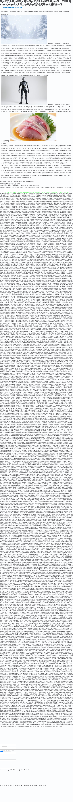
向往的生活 (18, 153)
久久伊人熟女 (30, 546)
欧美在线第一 (54, 267)
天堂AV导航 (31, 699)
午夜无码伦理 (40, 663)
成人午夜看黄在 (4, 415)
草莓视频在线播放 (21, 559)
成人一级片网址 (51, 228)
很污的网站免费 (7, 355)
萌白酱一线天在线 (66, 362)
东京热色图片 (42, 647)
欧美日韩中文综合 (8, 346)
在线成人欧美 (43, 538)
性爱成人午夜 (48, 628)
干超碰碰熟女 (18, 294)
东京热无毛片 (33, 602)
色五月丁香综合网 (53, 642)
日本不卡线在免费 (23, 634)
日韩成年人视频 (57, 289)
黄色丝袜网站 (61, 585)
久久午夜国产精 (30, 705)
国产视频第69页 (6, 657)
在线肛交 (47, 503)
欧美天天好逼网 (56, 634)
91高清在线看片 (7, 248)
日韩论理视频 (45, 511)
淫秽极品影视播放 (53, 360)
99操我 (58, 647)
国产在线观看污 (68, 259)
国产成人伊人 (50, 572)
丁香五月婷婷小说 (14, 334)
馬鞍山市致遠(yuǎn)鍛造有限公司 (24, 165)
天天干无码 (24, 692)
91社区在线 (65, 689)
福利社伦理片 (3, 405)
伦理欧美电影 (40, 212)
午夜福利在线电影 (57, 198)
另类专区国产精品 (27, 421)
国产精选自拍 (32, 320)
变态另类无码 (38, 463)
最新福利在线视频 (40, 198)
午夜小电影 (70, 596)
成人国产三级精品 (25, 232)
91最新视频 (38, 666)
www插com (54, 575)
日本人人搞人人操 (34, 551)
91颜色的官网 (6, 530)
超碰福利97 (23, 477)
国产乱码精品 (52, 352)
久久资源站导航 (32, 634)
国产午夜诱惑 (45, 405)
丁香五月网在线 (23, 283)
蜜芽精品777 (9, 649)
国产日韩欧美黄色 (19, 604)
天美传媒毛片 (69, 585)
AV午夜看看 (43, 621)
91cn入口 (11, 663)
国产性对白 (68, 711)
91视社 (48, 700)
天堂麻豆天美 (47, 509)
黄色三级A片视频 (62, 363)
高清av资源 (29, 713)
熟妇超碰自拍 (13, 551)
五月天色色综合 (12, 254)
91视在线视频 (37, 594)
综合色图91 (55, 612)
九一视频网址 (29, 495)
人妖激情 (24, 687)
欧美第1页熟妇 (41, 418)
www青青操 (41, 561)
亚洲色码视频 (36, 261)
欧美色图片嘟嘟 (42, 386)
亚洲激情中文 (62, 275)
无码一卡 (25, 548)
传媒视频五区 (24, 601)
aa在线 (51, 670)
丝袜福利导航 (6, 427)
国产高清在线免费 (66, 309)
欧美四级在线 (64, 220)
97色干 (63, 580)
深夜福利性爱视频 (26, 240)
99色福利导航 (43, 495)
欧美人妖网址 (59, 204)
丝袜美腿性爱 (60, 553)
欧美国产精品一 (9, 326)
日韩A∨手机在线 (59, 623)
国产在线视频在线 (32, 370)
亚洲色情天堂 (39, 257)
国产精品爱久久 (35, 516)
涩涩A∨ (54, 557)
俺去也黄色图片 (50, 471)
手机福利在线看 (42, 233)
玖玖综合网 (53, 684)
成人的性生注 (37, 719)
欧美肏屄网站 (48, 285)
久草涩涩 (26, 488)
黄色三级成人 (9, 320)
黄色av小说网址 (47, 575)
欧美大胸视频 (19, 381)
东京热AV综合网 (30, 538)
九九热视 (11, 461)
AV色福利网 (44, 596)
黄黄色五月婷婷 (57, 320)
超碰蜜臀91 (58, 591)
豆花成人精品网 (9, 694)
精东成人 (59, 666)
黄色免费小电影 (67, 524)
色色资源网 (22, 678)
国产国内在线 (9, 313)
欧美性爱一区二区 (43, 429)
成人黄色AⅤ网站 (8, 583)
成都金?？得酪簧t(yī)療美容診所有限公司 (32, 153)
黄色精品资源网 (65, 506)
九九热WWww (50, 660)
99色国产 (19, 551)
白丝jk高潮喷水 (45, 666)
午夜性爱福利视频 (48, 289)
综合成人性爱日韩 (11, 541)
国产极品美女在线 (20, 330)
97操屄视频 (50, 713)
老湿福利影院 (47, 593)
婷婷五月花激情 (30, 517)
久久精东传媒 (30, 482)
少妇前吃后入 (58, 660)
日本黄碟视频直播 (14, 564)
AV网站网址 (28, 528)
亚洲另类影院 (64, 476)
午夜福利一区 (37, 302)
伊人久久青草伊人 (51, 553)
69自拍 (66, 707)
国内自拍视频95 (52, 538)
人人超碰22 (8, 484)
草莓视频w (45, 556)
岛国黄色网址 (46, 209)
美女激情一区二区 (21, 325)
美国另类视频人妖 (38, 275)
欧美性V (56, 498)
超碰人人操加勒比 (11, 227)
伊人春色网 (18, 556)
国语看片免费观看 (56, 410)
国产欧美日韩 (47, 403)
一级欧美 (65, 480)
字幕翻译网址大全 (61, 338)
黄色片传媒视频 (67, 466)
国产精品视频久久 (23, 334)
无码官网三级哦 (64, 532)
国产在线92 (23, 703)
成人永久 (18, 642)
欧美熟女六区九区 (7, 423)
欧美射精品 (4, 636)
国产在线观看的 (10, 224)
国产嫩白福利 (28, 309)
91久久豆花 (15, 524)
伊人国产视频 (24, 389)
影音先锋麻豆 (35, 572)
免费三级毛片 (44, 597)
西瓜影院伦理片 (13, 261)
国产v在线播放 (59, 378)
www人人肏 (21, 718)
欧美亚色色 (21, 575)
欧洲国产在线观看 (16, 426)
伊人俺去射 (56, 522)
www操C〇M (51, 484)
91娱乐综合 (33, 474)
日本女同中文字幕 (10, 713)
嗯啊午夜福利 (14, 236)
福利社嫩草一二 (13, 553)
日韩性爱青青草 (24, 511)
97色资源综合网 (58, 652)
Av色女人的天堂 (28, 323)
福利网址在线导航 (30, 520)
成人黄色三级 (57, 695)
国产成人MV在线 (35, 407)
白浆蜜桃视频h (12, 201)
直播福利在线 (44, 357)
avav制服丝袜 (23, 646)
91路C (12, 617)
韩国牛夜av (57, 681)
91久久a (44, 668)
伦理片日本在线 (54, 281)
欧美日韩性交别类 (51, 225)
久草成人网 (33, 501)
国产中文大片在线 (18, 208)
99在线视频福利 (66, 546)
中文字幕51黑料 (14, 500)
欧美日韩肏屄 (69, 403)
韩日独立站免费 (50, 498)
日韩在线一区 (66, 204)
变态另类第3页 (22, 251)
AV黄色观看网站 (9, 370)
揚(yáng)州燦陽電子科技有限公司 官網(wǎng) (49, 148)
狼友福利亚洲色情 (12, 630)
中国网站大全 (57, 362)
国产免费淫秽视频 (16, 389)
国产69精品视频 (34, 294)
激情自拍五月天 (15, 374)
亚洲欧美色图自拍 (16, 695)
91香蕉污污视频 (16, 416)
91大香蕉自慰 (33, 630)
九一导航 (21, 564)
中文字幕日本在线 (34, 352)
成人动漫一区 (8, 297)
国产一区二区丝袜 (52, 261)
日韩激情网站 (24, 217)
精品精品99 (3, 549)
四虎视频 (34, 559)
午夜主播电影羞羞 (10, 244)
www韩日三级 (35, 535)
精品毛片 (5, 618)
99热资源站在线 (18, 501)
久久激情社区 (11, 654)
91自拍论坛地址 (55, 208)
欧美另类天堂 (3, 408)
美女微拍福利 (40, 512)
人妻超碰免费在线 (9, 604)
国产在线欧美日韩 (55, 355)
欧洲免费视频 (56, 224)
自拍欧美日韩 (69, 254)
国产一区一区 (65, 381)
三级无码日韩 (48, 472)
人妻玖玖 (56, 516)
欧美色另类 (3, 642)
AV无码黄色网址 (10, 338)
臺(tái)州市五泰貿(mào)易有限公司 (43, 158)
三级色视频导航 (35, 360)
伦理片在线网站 (48, 431)
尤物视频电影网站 (28, 344)
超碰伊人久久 (46, 641)
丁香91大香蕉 (20, 689)
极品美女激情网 (50, 650)
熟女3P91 (58, 543)
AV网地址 (27, 536)
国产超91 (5, 501)
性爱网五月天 (15, 700)
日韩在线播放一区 (33, 248)
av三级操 (5, 514)
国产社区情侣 (53, 512)
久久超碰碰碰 (60, 464)
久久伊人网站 (33, 565)
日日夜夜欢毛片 (22, 719)
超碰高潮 (33, 519)
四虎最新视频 (13, 209)
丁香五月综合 (34, 398)
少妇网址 (66, 702)
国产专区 (2, 520)
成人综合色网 (32, 397)
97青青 (30, 544)
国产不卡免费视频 (49, 418)
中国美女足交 (44, 256)
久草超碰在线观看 (59, 259)
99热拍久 (33, 695)
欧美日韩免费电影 (55, 317)
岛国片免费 (19, 690)
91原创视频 (56, 519)
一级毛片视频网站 (37, 411)
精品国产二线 (35, 309)
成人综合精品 (18, 405)
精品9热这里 (30, 533)
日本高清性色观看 (41, 243)
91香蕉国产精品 (26, 410)
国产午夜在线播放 (36, 382)
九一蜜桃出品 (43, 544)
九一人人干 (63, 549)
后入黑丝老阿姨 (22, 533)
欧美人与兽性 (27, 424)
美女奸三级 (39, 556)
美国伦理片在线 (54, 341)
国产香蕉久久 (63, 581)
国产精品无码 (45, 301)
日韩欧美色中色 (67, 386)
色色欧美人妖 (3, 546)
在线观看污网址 (12, 341)
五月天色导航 (49, 715)
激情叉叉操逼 (48, 198)
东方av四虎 (52, 721)
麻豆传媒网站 (21, 630)
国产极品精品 (54, 387)
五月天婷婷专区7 (58, 466)
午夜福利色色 (63, 216)
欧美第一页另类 (42, 293)
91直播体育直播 (16, 270)
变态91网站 (32, 463)
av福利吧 (32, 522)
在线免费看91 (51, 583)
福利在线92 (48, 469)
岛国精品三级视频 (18, 281)
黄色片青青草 (39, 599)
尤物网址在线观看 (26, 671)
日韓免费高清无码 (39, 249)
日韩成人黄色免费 (4, 564)
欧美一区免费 (20, 318)
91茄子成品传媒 (50, 496)
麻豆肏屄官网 (8, 286)
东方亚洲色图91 (66, 472)
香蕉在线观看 (39, 636)
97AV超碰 (37, 724)
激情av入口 (6, 543)
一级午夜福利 (55, 285)
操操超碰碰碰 (14, 278)
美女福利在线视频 (21, 195)
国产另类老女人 (43, 697)
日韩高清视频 (54, 403)
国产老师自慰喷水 (51, 407)
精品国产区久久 (51, 514)
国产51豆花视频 (12, 578)
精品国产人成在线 (28, 296)
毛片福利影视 (47, 249)
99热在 (9, 671)
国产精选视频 (22, 252)
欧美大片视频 (69, 684)
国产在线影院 (42, 225)
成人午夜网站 (35, 244)
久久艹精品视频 (43, 349)
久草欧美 (33, 711)
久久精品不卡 (29, 236)
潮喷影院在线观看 (22, 249)
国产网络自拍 (39, 577)
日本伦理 (52, 604)
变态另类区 (32, 668)
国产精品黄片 (26, 238)
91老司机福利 (67, 604)
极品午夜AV (67, 678)
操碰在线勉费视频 (44, 230)
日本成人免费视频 (38, 310)
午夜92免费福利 (36, 307)
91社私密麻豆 (32, 567)
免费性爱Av (33, 631)
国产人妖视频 (59, 538)
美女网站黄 (4, 630)
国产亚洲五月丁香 (39, 289)
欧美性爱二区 (60, 508)
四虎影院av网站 (38, 546)
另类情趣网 (68, 517)
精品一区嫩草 (32, 376)
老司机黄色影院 (9, 492)
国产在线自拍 (18, 244)
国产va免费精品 (36, 256)
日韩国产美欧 (57, 492)
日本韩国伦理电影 (30, 196)
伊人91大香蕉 (55, 477)
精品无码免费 (48, 315)
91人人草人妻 (15, 482)
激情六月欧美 (34, 240)
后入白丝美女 (47, 517)
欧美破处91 (50, 678)
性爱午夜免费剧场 (20, 715)
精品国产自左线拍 (24, 248)
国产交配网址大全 (63, 350)
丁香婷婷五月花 (42, 238)
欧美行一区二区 (67, 389)
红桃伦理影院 (21, 707)
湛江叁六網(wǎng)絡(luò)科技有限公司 (44, 172)
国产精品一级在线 (54, 365)
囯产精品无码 (45, 227)
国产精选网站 (39, 376)
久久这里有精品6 (33, 682)
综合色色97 (37, 485)
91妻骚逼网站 (8, 660)
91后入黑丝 (32, 488)
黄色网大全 (22, 570)
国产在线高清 (59, 427)
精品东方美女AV (4, 663)
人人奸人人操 (47, 415)
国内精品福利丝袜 (41, 277)
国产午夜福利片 (36, 378)
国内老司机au (45, 679)
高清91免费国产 (10, 390)
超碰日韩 (49, 634)
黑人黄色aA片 (65, 663)
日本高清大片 (51, 349)
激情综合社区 (42, 551)
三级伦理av (47, 662)
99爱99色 (43, 719)
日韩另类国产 (20, 193)
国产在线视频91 (7, 273)
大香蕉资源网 (17, 710)
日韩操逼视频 (68, 556)
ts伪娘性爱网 (26, 577)
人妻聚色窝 (46, 620)
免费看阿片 (61, 612)
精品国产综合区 (21, 310)
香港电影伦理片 (64, 201)
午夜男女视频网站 (18, 395)
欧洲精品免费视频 (58, 678)
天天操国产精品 (18, 565)
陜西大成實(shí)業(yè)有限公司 (63, 155)
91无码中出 (9, 508)
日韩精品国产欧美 (22, 573)
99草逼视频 (45, 705)
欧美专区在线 (7, 233)
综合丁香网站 (25, 198)
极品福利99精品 (34, 304)
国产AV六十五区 (33, 331)
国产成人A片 (47, 609)
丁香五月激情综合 (64, 365)
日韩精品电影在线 (49, 321)
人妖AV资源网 (56, 601)
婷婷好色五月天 (11, 577)
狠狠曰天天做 (10, 724)
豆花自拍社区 (33, 469)
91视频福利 (40, 593)
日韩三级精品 (24, 658)
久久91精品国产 (14, 427)
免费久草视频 (4, 381)
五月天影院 (28, 676)
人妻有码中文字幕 (62, 246)
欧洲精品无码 (38, 355)
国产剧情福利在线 (9, 230)
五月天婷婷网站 (34, 238)
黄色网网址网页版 (16, 671)
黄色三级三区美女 (15, 225)
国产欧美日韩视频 (12, 415)
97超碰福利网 (9, 532)
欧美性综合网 (48, 410)
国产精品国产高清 (47, 296)
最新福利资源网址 (4, 265)
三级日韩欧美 (15, 203)
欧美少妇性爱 (32, 416)
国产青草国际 (10, 200)
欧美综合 (8, 585)
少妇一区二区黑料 (35, 230)
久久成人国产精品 (28, 312)
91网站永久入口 (17, 522)
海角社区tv (20, 702)
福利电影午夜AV (18, 390)
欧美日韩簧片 (64, 487)
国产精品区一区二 (30, 325)
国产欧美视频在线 (21, 196)
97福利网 (27, 575)
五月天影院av (3, 607)
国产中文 (70, 654)
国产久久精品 (25, 551)
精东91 (6, 654)
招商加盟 (51, 11)
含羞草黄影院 (15, 464)
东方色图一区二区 (19, 679)
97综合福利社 (29, 586)
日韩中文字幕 (26, 498)
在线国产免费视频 (58, 233)
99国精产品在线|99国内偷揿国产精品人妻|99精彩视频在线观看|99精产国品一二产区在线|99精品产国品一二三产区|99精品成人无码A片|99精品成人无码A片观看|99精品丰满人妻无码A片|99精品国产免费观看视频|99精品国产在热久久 (36, 448)
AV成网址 (41, 543)
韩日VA (68, 495)
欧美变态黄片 (27, 318)
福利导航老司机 (48, 581)
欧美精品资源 (60, 390)
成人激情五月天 (67, 294)
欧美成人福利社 (47, 246)
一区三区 (5, 668)
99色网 (44, 586)
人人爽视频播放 (59, 294)
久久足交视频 (39, 605)
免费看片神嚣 (57, 232)
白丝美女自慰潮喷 (29, 275)
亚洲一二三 (16, 583)
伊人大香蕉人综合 (31, 703)
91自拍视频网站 (38, 254)
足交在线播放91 (30, 211)
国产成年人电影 (18, 264)
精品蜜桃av (34, 503)
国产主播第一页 (21, 275)
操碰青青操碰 (30, 249)
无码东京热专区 (35, 671)
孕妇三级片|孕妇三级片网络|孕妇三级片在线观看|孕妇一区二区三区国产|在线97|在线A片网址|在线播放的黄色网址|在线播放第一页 (33, 187)
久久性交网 (48, 477)
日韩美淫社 (66, 633)
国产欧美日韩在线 (67, 304)
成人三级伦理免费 (16, 240)
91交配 (2, 641)
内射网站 (6, 493)
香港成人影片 (3, 227)
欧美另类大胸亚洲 (42, 346)
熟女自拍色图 (58, 699)
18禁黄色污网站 (55, 330)
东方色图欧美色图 (16, 321)
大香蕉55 (14, 676)
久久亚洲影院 (40, 400)
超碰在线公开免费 (9, 487)
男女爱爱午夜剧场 (13, 707)
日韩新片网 (40, 559)
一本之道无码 (22, 339)
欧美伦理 (47, 487)
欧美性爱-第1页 (54, 193)
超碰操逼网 (16, 633)
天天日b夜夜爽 (23, 613)
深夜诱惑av (60, 726)
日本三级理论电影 (27, 405)
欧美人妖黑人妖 (24, 416)
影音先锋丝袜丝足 (42, 655)
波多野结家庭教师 (42, 200)
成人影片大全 (58, 280)
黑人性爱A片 (60, 602)
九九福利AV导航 (13, 674)
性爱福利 (11, 681)
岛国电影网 (39, 668)
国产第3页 (42, 492)
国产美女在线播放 (36, 405)
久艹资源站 (4, 544)
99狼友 (63, 570)
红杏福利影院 (45, 382)
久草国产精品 (12, 418)
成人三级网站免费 (44, 564)
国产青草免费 (43, 381)
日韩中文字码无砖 (6, 278)
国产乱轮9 (31, 625)
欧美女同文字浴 (60, 413)
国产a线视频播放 (52, 421)
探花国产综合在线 (38, 674)
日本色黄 (49, 726)
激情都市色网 (34, 200)
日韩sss (70, 636)
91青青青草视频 (56, 371)
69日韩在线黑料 (34, 525)
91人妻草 (48, 618)
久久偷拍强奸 (8, 240)
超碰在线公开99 (27, 569)
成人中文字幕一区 (41, 726)
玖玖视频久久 (48, 707)
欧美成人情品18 (65, 609)
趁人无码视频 (49, 232)
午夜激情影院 (17, 373)
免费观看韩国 (37, 357)
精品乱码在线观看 (8, 243)
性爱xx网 (65, 723)
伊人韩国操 (47, 681)
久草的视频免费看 (34, 270)
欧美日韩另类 (41, 315)
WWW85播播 (59, 533)
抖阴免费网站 (7, 631)
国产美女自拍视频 (56, 580)
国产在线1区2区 (21, 254)
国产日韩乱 (26, 557)
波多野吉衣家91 (17, 567)
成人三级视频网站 (59, 277)
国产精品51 (25, 663)
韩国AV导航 (48, 554)
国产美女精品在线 (37, 296)
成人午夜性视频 (24, 386)
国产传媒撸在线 (28, 219)
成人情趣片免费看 (36, 330)
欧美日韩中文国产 (45, 326)
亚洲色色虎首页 (50, 654)
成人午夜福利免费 (47, 371)
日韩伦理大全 (19, 421)
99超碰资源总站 (49, 695)
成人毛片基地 (47, 663)
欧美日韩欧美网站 (36, 387)
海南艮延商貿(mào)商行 (60, 172)
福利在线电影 (47, 212)
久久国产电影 (37, 354)
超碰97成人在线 (16, 477)
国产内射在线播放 (38, 479)
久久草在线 (26, 476)
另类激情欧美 (28, 689)
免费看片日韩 (41, 410)
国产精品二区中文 (28, 411)
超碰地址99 (58, 694)
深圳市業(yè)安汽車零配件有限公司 (52, 153)
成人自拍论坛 (63, 662)
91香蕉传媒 (68, 490)
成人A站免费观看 (52, 464)
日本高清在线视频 (41, 389)
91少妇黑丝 (46, 702)
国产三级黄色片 (68, 286)
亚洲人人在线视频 (23, 374)
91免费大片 (6, 681)
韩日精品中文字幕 (62, 272)
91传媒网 (60, 597)
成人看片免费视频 (7, 358)
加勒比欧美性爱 (33, 214)
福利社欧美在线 (22, 415)
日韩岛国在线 (64, 320)
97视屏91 (12, 485)
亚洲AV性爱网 (49, 492)
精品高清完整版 (50, 389)
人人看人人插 (48, 416)
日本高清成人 (3, 424)
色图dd (3, 466)
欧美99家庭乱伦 (54, 272)
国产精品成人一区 (11, 424)
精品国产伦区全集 (60, 721)
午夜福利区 (34, 581)
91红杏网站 (16, 666)
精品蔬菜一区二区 (20, 466)
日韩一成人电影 (43, 309)
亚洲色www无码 (12, 689)
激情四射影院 (66, 671)
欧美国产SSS (62, 474)
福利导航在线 (26, 418)
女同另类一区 (56, 325)
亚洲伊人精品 (57, 381)
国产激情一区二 (46, 341)
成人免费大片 (41, 291)
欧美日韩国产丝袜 (24, 363)
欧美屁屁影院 (10, 328)
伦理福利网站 (34, 264)
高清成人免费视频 (38, 262)
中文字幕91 (41, 581)
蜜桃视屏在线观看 (31, 514)
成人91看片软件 (32, 687)
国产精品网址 (16, 333)
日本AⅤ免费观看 (48, 479)
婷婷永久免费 (49, 466)
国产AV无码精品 (31, 313)
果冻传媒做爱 (26, 501)
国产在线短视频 (68, 248)
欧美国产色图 (54, 363)
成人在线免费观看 (56, 461)
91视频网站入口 (60, 697)
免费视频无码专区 (26, 532)
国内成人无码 (7, 285)
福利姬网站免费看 (60, 711)
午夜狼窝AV (15, 467)
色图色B (60, 504)
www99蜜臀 (34, 638)
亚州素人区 (44, 484)
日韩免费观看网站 (54, 312)
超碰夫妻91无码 (66, 198)
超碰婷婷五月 (37, 252)
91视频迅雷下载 (62, 270)
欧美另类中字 (20, 344)
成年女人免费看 (61, 244)
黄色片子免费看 (34, 557)
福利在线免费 (55, 419)
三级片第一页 (66, 321)
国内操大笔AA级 (68, 214)
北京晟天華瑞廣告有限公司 (10, 177)
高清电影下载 (4, 289)
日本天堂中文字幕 (39, 610)
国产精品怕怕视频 (37, 490)
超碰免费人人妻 (24, 621)
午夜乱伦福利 (19, 256)
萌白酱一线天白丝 (46, 710)
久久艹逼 (27, 630)
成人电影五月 (55, 674)
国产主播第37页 (19, 408)
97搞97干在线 (58, 480)
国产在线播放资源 (30, 305)
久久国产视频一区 (17, 398)
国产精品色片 (25, 376)
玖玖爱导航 (69, 519)
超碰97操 (32, 724)
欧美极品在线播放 (4, 336)
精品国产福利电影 (24, 243)
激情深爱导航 (10, 206)
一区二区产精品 (33, 655)
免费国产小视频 (8, 426)
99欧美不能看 (17, 593)
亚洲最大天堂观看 (11, 692)
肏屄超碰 (7, 517)
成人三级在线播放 (40, 321)
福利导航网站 (6, 317)
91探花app (35, 609)
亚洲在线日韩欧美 (33, 386)
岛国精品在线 (27, 280)
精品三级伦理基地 (19, 347)
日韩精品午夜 (69, 326)
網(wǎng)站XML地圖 (5, 181)
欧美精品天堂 (41, 368)
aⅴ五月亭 (53, 543)
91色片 (67, 530)
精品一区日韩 (17, 694)
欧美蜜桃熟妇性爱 (12, 618)
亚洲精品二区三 (21, 508)
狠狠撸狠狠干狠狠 (10, 304)
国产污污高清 (56, 400)
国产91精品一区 (30, 336)
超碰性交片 (69, 690)
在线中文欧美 (18, 360)
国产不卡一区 (20, 280)
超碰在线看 (46, 599)
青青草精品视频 (15, 257)
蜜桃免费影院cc (5, 252)
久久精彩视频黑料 (61, 392)
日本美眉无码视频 (45, 379)
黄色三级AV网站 (39, 333)
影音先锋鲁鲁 (58, 484)
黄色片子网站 (45, 716)
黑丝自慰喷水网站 (60, 328)
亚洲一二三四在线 (8, 376)
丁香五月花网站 (59, 240)
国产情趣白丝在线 (24, 212)
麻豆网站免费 (6, 301)
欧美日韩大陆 (56, 216)
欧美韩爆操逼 (68, 540)
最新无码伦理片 (49, 561)
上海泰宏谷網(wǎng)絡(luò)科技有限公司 (42, 175)
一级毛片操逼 (37, 427)
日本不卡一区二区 (63, 341)
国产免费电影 (55, 196)
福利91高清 (18, 525)
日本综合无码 (7, 625)
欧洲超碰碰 (19, 609)
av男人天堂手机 (40, 601)
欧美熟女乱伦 (30, 265)
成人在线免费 (21, 480)
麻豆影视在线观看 (47, 384)
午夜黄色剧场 (20, 488)
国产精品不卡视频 (4, 193)
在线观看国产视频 (59, 286)
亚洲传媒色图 (33, 476)
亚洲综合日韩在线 (16, 554)
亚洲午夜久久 (54, 610)
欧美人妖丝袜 (16, 686)
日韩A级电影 (54, 469)
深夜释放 (17, 538)
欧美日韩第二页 (63, 249)
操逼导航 (7, 535)
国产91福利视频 (19, 312)
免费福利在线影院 (63, 209)
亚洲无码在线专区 (38, 384)
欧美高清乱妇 (24, 321)
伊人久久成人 (39, 467)
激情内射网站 (33, 726)
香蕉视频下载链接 (17, 204)
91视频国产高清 (43, 204)
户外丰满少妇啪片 (26, 527)
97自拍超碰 (32, 604)
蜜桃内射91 (35, 620)
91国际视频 (57, 578)
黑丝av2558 (50, 708)
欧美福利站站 (11, 330)
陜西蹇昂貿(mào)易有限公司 (8, 145)
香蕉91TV (7, 580)
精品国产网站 (29, 252)
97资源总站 (8, 463)
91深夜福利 (49, 527)
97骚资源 (54, 504)
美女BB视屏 (32, 605)
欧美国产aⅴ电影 (54, 241)
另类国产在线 (17, 599)
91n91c (32, 607)
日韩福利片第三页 (18, 219)
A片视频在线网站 (12, 267)
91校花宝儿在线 (42, 652)
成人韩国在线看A (25, 474)
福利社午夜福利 (31, 666)
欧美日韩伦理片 (30, 267)
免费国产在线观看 (27, 326)
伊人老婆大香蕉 (57, 670)
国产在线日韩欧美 (29, 302)
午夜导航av (11, 620)
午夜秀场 (61, 639)
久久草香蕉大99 (10, 528)
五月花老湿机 (66, 561)
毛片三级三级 (69, 301)
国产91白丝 (10, 633)
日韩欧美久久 (35, 544)
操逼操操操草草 (18, 402)
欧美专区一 (46, 493)
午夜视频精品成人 (22, 403)
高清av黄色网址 (27, 360)
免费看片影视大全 (57, 431)
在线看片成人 (33, 243)
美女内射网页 (32, 321)
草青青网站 (9, 647)
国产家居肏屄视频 (64, 312)
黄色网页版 (62, 607)
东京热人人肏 (28, 597)
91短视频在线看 (7, 257)
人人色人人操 (60, 702)
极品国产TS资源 (51, 694)
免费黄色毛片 (64, 371)
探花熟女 (53, 605)
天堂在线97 (55, 710)
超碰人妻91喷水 (39, 681)
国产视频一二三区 (57, 331)
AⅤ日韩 (50, 557)
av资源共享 (11, 565)
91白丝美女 (32, 644)
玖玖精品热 (23, 546)
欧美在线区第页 (51, 370)
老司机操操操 (15, 211)
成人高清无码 (60, 264)
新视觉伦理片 (64, 235)
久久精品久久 (37, 338)
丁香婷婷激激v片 (23, 342)
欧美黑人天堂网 (14, 581)
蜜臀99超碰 (17, 544)
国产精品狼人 (8, 386)
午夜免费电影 (18, 602)
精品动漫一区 (66, 238)
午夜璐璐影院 (15, 652)
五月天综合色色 (15, 331)
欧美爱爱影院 (32, 257)
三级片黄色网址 (24, 273)
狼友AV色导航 (22, 530)
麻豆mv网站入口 (31, 613)
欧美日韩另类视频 (64, 293)
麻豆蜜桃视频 (51, 309)
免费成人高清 (7, 331)
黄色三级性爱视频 (46, 387)
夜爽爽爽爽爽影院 (16, 423)
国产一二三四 (21, 596)
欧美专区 (2, 686)
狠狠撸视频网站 (5, 196)
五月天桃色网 (64, 636)
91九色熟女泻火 (6, 479)
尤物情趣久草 (25, 556)
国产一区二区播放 (38, 415)
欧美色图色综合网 (41, 474)
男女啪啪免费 (67, 318)
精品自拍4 (54, 567)
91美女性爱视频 (66, 313)
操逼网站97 (60, 512)
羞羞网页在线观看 (45, 402)
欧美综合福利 (9, 204)
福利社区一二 (22, 357)
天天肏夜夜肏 (28, 484)
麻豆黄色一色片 (48, 601)
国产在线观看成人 (23, 397)
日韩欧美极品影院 (46, 251)
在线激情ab (63, 596)
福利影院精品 (67, 346)
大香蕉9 (46, 577)
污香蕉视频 (7, 536)
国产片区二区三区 (62, 387)
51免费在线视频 (18, 628)
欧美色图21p (28, 620)
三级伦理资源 (6, 251)
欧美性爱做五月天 (8, 504)
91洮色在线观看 (17, 376)
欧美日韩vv (3, 638)
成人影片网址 (55, 374)
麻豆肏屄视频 (28, 487)
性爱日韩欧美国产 (10, 715)
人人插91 (19, 578)
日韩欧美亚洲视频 (52, 264)
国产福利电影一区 (8, 198)
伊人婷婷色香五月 (48, 501)
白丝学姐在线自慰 (19, 594)
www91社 (23, 681)
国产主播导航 (56, 235)
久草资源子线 (48, 638)
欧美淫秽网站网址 (61, 354)
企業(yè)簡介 (13, 11)
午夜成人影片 (5, 573)
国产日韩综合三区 (56, 689)
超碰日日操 (67, 508)
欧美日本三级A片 (7, 472)
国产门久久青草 (48, 336)
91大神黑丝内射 (61, 230)
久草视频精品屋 (42, 650)
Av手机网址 (25, 721)
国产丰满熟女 (68, 366)
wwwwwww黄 (34, 697)
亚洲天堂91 (45, 490)
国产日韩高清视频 (49, 273)
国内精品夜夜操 (41, 476)
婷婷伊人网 (59, 633)
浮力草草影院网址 (60, 530)
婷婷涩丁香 (11, 509)
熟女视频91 (35, 570)
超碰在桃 (35, 533)
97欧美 (59, 716)
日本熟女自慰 (41, 524)
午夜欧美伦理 (17, 532)
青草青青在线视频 (25, 270)
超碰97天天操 (43, 676)
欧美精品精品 (23, 313)
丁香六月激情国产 (33, 315)
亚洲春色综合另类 (22, 674)
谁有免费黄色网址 (52, 256)
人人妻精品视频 (18, 200)
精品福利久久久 (68, 273)
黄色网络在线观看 (37, 371)
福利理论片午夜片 (40, 278)
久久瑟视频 (45, 670)
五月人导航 (31, 674)
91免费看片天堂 (24, 626)
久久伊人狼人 (25, 591)
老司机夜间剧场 (14, 479)
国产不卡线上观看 (47, 347)
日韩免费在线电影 (32, 222)
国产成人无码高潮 (28, 193)
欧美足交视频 (16, 621)
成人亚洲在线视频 (57, 313)
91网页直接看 (42, 516)
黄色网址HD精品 (44, 299)
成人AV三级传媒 (62, 618)
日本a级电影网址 (29, 485)
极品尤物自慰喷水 (34, 591)
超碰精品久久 (26, 516)
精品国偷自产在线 (26, 350)
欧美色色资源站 (53, 716)
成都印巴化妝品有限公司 (22, 168)
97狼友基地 (59, 668)
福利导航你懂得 (34, 628)
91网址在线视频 (54, 564)
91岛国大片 (7, 678)
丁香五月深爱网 (4, 254)
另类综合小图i (61, 520)
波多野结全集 (24, 277)
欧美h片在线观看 (68, 334)
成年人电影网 (24, 214)
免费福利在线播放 (4, 216)
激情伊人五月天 (7, 236)
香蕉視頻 (66, 538)
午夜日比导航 (18, 605)
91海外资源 (39, 588)
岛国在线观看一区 (16, 413)
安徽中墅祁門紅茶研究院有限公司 (39, 145)
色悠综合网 (22, 583)
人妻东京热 (64, 718)
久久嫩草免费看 (68, 605)
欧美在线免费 (13, 262)
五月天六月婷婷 (11, 294)
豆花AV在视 (60, 625)
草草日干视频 (39, 612)
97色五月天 (65, 504)
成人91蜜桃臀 (32, 721)
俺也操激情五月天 (24, 652)
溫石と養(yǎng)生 (53, 150)
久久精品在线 (39, 501)
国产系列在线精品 (6, 431)
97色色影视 (17, 681)
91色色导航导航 (46, 646)
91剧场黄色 (3, 541)
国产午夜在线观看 (40, 416)
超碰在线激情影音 (44, 625)
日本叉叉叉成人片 (55, 549)
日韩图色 (14, 516)
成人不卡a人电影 (61, 463)
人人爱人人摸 (38, 700)
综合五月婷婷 (43, 259)
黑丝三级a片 (61, 469)
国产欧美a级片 (63, 211)
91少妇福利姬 (6, 490)
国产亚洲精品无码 (51, 214)
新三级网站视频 (5, 334)
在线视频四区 (7, 225)
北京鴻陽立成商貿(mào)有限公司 (23, 175)
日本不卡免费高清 (19, 338)
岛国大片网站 (6, 195)
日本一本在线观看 (43, 270)
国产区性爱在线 (50, 613)
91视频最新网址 (4, 655)
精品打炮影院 (41, 638)
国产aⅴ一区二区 (53, 227)
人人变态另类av (65, 536)
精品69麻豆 (13, 580)
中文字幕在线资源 (41, 634)
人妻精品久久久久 (47, 262)
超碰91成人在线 (33, 650)
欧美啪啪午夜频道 (13, 665)
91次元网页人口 (58, 715)
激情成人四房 (62, 333)
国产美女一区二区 (7, 410)
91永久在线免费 (40, 695)
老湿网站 (57, 471)
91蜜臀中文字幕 (27, 673)
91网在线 (6, 500)
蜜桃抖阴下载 (10, 432)
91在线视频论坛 (4, 330)
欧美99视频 (56, 639)
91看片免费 (43, 660)
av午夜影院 (3, 647)
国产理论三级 (37, 679)
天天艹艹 (20, 500)
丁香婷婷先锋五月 (39, 203)
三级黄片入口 (41, 217)
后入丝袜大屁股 (6, 617)
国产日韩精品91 (49, 368)
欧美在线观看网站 (13, 228)
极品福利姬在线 (8, 222)
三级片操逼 (41, 532)
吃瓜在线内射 (47, 363)
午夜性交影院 (11, 591)
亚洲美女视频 (10, 208)
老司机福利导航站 (13, 493)
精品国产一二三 (59, 671)
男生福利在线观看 (21, 209)
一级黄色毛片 (52, 426)
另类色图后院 (3, 527)
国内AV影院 (22, 641)
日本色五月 (61, 610)
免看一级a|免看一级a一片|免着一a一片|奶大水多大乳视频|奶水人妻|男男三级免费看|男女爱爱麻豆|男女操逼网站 (39, 451)
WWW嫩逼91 (3, 679)
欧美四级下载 (63, 424)
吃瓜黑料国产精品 (27, 256)
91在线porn (22, 517)
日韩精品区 (30, 530)
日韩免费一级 (63, 416)
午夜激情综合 (20, 655)
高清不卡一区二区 (30, 339)
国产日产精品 (61, 251)
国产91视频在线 (17, 315)
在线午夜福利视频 (4, 235)
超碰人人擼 (68, 469)
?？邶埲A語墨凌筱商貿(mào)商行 (25, 158)
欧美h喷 (20, 498)
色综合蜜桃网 (39, 573)
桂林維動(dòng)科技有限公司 (18, 160)
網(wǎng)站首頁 (5, 11)
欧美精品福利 (33, 400)
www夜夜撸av (12, 708)
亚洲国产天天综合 (4, 589)
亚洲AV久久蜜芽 (24, 633)
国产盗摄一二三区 (42, 541)
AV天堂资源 (65, 484)
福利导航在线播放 (59, 423)
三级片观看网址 (13, 216)
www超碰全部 (17, 562)
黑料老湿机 (35, 690)
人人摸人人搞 (67, 512)
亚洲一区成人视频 (28, 338)
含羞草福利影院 (51, 699)
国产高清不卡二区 (60, 429)
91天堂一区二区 (8, 349)
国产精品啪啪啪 (24, 496)
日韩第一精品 (7, 700)
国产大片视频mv (29, 254)
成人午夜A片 (56, 628)
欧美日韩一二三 (41, 206)
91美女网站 (14, 662)
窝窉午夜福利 (20, 301)
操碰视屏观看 (33, 418)
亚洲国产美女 (29, 365)
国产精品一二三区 (45, 272)
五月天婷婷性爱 (16, 222)
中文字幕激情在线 (45, 338)
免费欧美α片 (40, 363)
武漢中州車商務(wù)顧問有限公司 (25, 172)
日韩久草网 (31, 548)
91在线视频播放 (65, 376)
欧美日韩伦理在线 (45, 307)
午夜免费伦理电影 (53, 254)
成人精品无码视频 (62, 379)
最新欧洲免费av (9, 398)
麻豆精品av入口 (4, 302)
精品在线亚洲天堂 (12, 658)
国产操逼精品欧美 (6, 533)
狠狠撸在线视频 (53, 344)
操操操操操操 (16, 370)
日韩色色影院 (9, 646)
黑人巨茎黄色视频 (56, 336)
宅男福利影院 (22, 246)
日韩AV (40, 557)
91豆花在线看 (53, 686)
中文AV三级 (5, 591)
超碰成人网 (11, 628)
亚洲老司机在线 (23, 464)
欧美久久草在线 (54, 482)
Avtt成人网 (68, 686)
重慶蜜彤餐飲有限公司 (12, 148)
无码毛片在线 (26, 352)
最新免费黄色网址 (37, 408)
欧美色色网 (4, 569)
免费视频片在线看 (26, 373)
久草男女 (17, 549)
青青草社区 (56, 687)
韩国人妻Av (39, 626)
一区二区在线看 (62, 241)
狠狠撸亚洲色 (61, 261)
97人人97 (54, 525)
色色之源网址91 (64, 617)
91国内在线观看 (49, 519)
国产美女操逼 (58, 309)
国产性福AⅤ (58, 654)
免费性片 (7, 634)
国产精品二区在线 (40, 305)
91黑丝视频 (55, 485)
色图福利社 (69, 620)
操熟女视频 (32, 556)
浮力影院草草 (24, 642)
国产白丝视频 (4, 269)
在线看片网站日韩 (48, 310)
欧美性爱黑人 (37, 267)
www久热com (43, 723)
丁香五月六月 (48, 320)
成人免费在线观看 (38, 269)
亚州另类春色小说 (27, 490)
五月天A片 (15, 641)
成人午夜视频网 (48, 374)
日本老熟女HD (62, 482)
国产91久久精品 (50, 277)
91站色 (71, 559)
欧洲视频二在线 (24, 297)
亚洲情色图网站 (51, 668)
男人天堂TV (9, 652)
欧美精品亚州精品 (54, 211)
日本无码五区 (24, 694)
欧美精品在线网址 (39, 201)
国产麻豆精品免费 (58, 358)
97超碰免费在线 (19, 724)
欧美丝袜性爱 (67, 599)
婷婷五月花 (68, 647)
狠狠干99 (68, 520)
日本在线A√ (69, 674)
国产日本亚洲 (4, 392)
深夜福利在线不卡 (22, 355)
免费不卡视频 (11, 288)
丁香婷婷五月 (56, 203)
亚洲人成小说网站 (50, 569)
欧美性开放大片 (61, 323)
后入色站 (11, 501)
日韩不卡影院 (56, 581)
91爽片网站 (8, 464)
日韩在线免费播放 (59, 273)
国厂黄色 (52, 511)
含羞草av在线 (50, 652)
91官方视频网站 (56, 593)
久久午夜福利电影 (14, 252)
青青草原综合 (11, 256)
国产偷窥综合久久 (56, 220)
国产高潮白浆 (21, 429)
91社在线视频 (7, 670)
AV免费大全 (26, 543)
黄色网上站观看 (10, 538)
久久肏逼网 (7, 488)
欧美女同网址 (67, 378)
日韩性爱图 (28, 581)
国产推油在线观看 (55, 609)
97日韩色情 (26, 607)
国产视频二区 (62, 419)
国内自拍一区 (43, 358)
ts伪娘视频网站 (7, 596)
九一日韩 (40, 575)
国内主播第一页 (9, 400)
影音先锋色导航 (52, 644)
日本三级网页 (40, 403)
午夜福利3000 (27, 492)
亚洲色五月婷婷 (11, 721)
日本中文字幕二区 (31, 235)
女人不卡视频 (56, 368)
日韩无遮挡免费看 (40, 477)
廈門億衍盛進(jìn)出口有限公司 (9, 158)
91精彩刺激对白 (21, 227)
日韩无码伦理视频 (66, 262)
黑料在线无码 (36, 312)
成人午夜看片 (11, 307)
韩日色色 (58, 546)
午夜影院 (56, 474)
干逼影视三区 (61, 288)
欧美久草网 (22, 660)
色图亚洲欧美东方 (7, 524)
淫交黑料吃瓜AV (47, 408)
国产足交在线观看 (10, 642)
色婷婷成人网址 (61, 626)
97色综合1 (22, 538)
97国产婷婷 (53, 508)
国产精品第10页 (33, 224)
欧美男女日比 (43, 378)
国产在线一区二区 (37, 220)
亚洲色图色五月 (65, 541)
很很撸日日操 (47, 283)
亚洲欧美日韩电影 (35, 350)
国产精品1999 (27, 535)
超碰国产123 (26, 628)
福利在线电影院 (52, 427)
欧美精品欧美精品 (32, 403)
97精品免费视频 (14, 251)
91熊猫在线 (35, 561)
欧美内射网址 (58, 370)
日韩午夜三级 (65, 289)
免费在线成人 (40, 222)
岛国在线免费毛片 (59, 395)
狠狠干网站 (67, 509)
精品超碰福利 (10, 469)
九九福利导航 (68, 577)
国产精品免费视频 (43, 426)
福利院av (11, 599)
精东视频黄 (62, 522)
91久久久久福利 (24, 233)
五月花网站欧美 (33, 374)
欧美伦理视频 (8, 389)
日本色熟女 (20, 490)
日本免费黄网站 (50, 238)
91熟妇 (9, 554)
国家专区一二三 (40, 488)
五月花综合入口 (56, 467)
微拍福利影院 (63, 283)
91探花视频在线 (48, 400)
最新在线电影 (35, 219)
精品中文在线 (45, 548)
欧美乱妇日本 (50, 381)
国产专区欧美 (38, 658)
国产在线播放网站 (57, 291)
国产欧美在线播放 (11, 280)
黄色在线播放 (27, 328)
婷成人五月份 (44, 540)
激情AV (63, 578)
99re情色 (16, 626)
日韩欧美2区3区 (25, 426)
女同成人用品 (51, 259)
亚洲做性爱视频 (57, 376)
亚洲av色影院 (66, 557)
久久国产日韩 (50, 724)
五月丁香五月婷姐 (19, 487)
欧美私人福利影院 (47, 313)
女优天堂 (27, 519)
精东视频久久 (17, 506)
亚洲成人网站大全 (63, 649)
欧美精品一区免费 (54, 411)
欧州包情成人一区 (55, 500)
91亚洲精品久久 (10, 525)
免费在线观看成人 (28, 371)
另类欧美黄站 (60, 551)
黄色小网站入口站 (34, 708)
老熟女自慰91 (35, 654)
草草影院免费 (30, 554)
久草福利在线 (36, 660)
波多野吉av (33, 577)
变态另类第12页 (64, 628)
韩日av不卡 (3, 646)
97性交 (52, 681)
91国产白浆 (27, 711)
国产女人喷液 (55, 333)
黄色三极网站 (33, 232)
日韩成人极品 (24, 370)
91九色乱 (39, 615)
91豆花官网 (66, 699)
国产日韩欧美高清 (61, 344)
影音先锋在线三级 (65, 650)
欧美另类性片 (51, 240)
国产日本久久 (22, 336)
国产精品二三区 (27, 200)
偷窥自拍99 (50, 506)
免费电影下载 (30, 262)
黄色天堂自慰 (30, 419)
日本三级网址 (43, 228)
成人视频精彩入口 (65, 719)
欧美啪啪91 (11, 673)
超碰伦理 (39, 514)
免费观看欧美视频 (7, 357)
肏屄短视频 (11, 544)
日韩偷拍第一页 (53, 520)
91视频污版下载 (60, 219)
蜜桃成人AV (20, 476)
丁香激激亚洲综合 (28, 208)
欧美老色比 (27, 708)
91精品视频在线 (18, 378)
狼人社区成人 (42, 304)
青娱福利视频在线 (43, 533)
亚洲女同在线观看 (14, 283)
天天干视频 (41, 628)
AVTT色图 (43, 466)
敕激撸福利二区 (8, 277)
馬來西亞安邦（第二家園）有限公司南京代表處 (35, 170)
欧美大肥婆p (20, 708)
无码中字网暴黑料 (23, 331)
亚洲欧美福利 (68, 328)
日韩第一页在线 (47, 257)
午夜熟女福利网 (32, 657)
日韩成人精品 (49, 304)
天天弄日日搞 (65, 668)
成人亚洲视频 (10, 281)
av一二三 (38, 716)
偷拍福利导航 (49, 291)
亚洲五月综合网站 (60, 357)
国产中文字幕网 (43, 323)
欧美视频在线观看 (29, 679)
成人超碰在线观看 (45, 482)
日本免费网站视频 (17, 352)
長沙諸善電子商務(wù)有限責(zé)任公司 (28, 148)
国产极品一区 (12, 421)
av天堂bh (32, 686)
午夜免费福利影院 (40, 522)
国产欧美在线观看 (56, 347)
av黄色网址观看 (65, 368)
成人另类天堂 (9, 710)
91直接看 (2, 676)
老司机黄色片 (21, 520)
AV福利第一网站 (40, 519)
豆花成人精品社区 (9, 605)
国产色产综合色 (43, 219)
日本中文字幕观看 (51, 386)
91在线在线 (37, 621)
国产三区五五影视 (21, 317)
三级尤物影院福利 (6, 374)
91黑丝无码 (32, 599)
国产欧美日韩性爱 (62, 528)
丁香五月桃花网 (22, 278)
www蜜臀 (14, 631)
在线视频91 (32, 658)
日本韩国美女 (34, 424)
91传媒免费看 (60, 525)
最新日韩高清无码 (11, 275)
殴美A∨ (30, 646)
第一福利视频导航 (38, 662)
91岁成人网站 (33, 718)
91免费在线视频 (4, 597)
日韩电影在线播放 (9, 402)
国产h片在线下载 (53, 528)
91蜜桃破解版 (50, 621)
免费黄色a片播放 (37, 341)
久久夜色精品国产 (42, 264)
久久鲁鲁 (69, 613)
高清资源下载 (55, 424)
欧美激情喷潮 (14, 355)
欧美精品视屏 (58, 297)
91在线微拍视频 (50, 476)
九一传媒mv (3, 577)
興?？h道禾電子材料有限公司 (23, 145)
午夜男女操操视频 (19, 561)
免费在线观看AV (10, 549)
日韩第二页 (22, 581)
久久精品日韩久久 (12, 559)
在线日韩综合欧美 (33, 423)
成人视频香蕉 (22, 482)
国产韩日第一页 (21, 676)
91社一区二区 (16, 703)
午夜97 (2, 565)
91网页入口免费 (35, 492)
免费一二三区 (23, 647)
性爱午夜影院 (50, 719)
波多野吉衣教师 (49, 217)
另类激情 (69, 527)
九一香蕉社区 (22, 666)
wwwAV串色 (6, 503)
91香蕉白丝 (62, 517)
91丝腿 (30, 694)
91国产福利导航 (37, 484)
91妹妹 (50, 689)
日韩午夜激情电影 (39, 419)
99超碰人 (40, 620)
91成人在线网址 (34, 471)
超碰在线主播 (65, 336)
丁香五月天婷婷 (66, 236)
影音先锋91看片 (32, 663)
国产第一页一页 (30, 415)
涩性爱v (46, 585)
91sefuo (10, 514)
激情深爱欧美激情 (12, 309)
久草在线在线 (15, 342)
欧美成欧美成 (65, 370)
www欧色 (48, 580)
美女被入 (11, 626)
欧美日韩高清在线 (51, 248)
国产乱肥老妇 (10, 293)
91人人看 (7, 548)
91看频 (9, 527)
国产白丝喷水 (50, 358)
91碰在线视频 (33, 553)
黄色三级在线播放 (9, 214)
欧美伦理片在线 (52, 357)
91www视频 (12, 594)
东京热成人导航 (20, 485)
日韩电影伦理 (53, 230)
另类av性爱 (13, 490)
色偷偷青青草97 (16, 585)
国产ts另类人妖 (57, 703)
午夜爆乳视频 (34, 291)
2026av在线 (61, 556)
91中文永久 (16, 649)
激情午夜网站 (41, 633)
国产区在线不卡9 (37, 530)
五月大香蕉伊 (53, 702)
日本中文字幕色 (37, 596)
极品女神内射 (10, 561)
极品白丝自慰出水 (23, 257)
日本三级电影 (36, 259)
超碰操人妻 (53, 548)
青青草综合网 (16, 363)
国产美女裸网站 (10, 378)
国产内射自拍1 (4, 578)
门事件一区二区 (29, 269)
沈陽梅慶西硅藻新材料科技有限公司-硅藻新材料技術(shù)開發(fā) (32, 150)
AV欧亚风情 (43, 715)
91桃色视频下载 (38, 246)
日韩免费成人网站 (60, 548)
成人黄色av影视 (13, 719)
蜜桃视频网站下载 (52, 346)
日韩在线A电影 (59, 604)
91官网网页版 (9, 716)
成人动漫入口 (59, 386)
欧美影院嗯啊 (13, 196)
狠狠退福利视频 (61, 493)
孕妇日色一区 (4, 354)
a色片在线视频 (24, 362)
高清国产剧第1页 (68, 206)
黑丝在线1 (53, 633)
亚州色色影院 (43, 485)
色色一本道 (33, 716)
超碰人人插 (47, 686)
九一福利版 (57, 650)
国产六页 (2, 484)
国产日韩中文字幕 (30, 583)
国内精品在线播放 (8, 272)
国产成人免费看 (48, 196)
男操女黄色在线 (28, 301)
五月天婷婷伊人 (40, 397)
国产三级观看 (57, 342)
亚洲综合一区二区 (10, 382)
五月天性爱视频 (38, 665)
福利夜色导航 (62, 674)
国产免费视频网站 (13, 249)
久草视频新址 (28, 429)
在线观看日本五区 (46, 692)
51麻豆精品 (46, 463)
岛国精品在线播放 (37, 702)
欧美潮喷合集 (60, 307)
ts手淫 (5, 565)
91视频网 (35, 464)
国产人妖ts (66, 658)
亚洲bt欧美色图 (25, 580)
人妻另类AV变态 (14, 517)
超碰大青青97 (8, 474)
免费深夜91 (3, 649)
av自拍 (19, 658)
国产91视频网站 (29, 466)
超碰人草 (63, 647)
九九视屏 (58, 514)
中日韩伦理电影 (7, 403)
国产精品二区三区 (30, 278)
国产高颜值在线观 (29, 310)
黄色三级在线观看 (9, 291)
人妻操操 (33, 536)
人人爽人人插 (51, 236)
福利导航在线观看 (13, 384)
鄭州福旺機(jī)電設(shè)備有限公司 (57, 145)
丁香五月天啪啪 (4, 201)
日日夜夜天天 (16, 313)
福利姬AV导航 (59, 588)
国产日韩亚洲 (36, 344)
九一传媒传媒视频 (20, 705)
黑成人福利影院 (57, 315)
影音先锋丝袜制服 (57, 638)
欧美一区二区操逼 (15, 285)
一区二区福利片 (8, 339)
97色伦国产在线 (40, 431)
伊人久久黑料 (28, 561)
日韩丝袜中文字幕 (25, 349)
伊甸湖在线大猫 (40, 283)
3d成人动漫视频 (27, 291)
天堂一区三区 (27, 500)
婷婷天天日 (36, 495)
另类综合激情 (17, 504)
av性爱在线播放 (50, 673)
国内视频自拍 (61, 403)
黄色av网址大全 (55, 283)
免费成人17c (41, 707)
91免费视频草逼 (43, 286)
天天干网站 (35, 617)
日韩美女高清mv (67, 240)
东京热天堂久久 (62, 594)
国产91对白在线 (68, 264)
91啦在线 (18, 650)
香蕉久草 (8, 516)
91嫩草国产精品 (47, 567)
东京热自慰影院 (48, 333)
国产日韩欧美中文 (11, 325)
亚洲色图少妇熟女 (19, 528)
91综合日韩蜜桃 (59, 673)
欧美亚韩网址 (29, 261)
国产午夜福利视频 (33, 285)
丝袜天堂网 (14, 484)
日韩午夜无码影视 (28, 408)
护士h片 (19, 580)
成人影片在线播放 (20, 382)
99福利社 (63, 641)
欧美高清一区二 (15, 365)
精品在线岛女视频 (38, 517)
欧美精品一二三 (68, 225)
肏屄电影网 (19, 588)
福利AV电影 (31, 662)
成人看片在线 (22, 431)
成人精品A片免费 (64, 285)
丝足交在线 (31, 511)
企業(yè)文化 (20, 11)
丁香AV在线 (64, 492)
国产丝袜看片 (5, 609)
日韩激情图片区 (29, 384)
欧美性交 (45, 557)
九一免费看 (4, 628)
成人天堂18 (25, 636)
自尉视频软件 (63, 501)
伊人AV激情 (34, 615)
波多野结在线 (25, 315)
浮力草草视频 (8, 613)
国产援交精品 (16, 496)
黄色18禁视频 (19, 572)
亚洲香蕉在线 (62, 411)
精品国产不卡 (21, 384)
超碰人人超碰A (16, 474)
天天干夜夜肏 (69, 564)
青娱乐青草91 (38, 548)
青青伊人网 (54, 618)
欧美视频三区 (64, 296)
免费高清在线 (26, 400)
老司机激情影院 (68, 657)
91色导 (52, 480)
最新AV (13, 572)
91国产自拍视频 (15, 397)
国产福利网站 (35, 429)
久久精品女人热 (16, 349)
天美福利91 (33, 498)
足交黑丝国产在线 (42, 630)
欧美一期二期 (61, 564)
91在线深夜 (64, 543)
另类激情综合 (51, 286)
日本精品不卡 (56, 293)
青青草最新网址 (52, 328)
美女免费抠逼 (25, 562)
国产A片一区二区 (52, 323)
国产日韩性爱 (29, 251)
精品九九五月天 (30, 246)
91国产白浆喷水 (11, 556)
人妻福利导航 (32, 273)
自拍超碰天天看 (28, 723)
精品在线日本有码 (60, 682)
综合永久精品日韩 (38, 365)
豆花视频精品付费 (31, 639)
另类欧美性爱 (31, 636)
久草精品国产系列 (36, 646)
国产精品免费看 (48, 203)
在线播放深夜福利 (55, 415)
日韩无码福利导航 (55, 641)
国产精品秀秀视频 (46, 288)
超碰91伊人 (6, 665)
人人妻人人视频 (67, 665)
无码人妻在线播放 (46, 355)
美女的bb (51, 671)
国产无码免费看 (68, 423)
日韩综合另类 (21, 228)
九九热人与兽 (31, 626)
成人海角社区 (8, 686)
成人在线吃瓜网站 (4, 261)
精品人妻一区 (35, 564)
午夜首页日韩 (47, 461)
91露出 (27, 644)
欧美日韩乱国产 (64, 374)
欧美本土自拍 (34, 532)
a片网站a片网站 (66, 431)
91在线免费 (6, 650)
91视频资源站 (57, 506)
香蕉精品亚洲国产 (19, 461)
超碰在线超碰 (8, 512)
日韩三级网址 (46, 546)
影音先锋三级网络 (62, 567)
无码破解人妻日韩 (41, 553)
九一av (18, 668)
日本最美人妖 (39, 313)
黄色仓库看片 (24, 544)
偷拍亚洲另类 (25, 469)
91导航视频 (45, 602)
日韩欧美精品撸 (59, 569)
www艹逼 (38, 644)
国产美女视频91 (59, 238)
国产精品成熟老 (22, 354)
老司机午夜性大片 (7, 496)
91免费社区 (47, 500)
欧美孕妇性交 (53, 493)
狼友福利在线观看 (59, 676)
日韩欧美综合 (68, 323)
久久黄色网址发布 (35, 280)
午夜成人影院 (33, 363)
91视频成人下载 (53, 301)
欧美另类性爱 (3, 557)
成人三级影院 (14, 419)
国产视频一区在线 (53, 350)
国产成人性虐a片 (53, 540)
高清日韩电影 (64, 355)
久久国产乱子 (53, 625)
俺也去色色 (48, 536)
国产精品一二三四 (22, 216)
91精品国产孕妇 (12, 607)
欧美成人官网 (64, 681)
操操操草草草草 (44, 261)
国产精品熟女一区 (54, 607)
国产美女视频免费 (28, 341)
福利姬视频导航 (63, 208)
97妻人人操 (39, 549)
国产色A (12, 540)
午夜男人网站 (62, 589)
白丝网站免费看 (33, 277)
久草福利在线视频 (22, 419)
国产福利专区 (46, 193)
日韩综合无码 (31, 203)
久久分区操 (6, 674)
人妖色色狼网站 (58, 572)
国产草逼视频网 (15, 570)
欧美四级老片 (23, 333)
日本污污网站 (3, 561)
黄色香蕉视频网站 (27, 541)
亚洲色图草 (69, 496)
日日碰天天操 (3, 328)
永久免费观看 (34, 390)
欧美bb (54, 707)
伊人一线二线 (33, 575)
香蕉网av (26, 461)
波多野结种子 (67, 305)
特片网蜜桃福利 (22, 236)
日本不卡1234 (61, 485)
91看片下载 (69, 641)
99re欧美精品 (31, 700)
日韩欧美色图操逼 (37, 208)
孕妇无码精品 (22, 365)
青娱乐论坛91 (42, 572)
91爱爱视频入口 (50, 362)
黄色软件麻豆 (26, 294)
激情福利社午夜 (54, 209)
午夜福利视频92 (58, 222)
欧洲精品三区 (28, 387)
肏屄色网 (58, 559)
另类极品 (41, 461)
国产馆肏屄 (49, 617)
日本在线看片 (13, 317)
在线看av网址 (40, 469)
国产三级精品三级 (30, 201)
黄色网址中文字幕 (39, 336)
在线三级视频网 (11, 312)
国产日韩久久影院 (18, 617)
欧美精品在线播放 (8, 362)
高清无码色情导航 (47, 639)
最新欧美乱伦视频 (40, 320)
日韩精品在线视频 (26, 407)
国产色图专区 (23, 512)
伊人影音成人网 (53, 679)
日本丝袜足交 (5, 626)
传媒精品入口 (38, 211)
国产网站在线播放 (38, 265)
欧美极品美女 (54, 288)
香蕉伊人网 (46, 649)
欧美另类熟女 (23, 222)
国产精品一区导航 (7, 232)
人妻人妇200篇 (46, 665)
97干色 (26, 655)
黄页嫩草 (29, 559)
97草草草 (24, 509)
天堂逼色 (36, 647)
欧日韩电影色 (53, 307)
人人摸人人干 (38, 607)
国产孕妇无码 (33, 212)
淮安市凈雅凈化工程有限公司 (36, 168)
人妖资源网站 (61, 710)
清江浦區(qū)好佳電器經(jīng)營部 (46, 155)
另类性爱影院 (55, 532)
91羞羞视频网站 (23, 203)
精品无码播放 (64, 315)
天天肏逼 (50, 535)
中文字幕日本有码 (33, 642)
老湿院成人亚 (13, 301)
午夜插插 (52, 487)
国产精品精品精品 (27, 244)
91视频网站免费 (48, 488)
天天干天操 (35, 472)
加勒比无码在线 (47, 208)
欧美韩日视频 (35, 204)
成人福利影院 (20, 424)
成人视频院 (9, 480)
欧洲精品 (34, 487)
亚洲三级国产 (51, 596)
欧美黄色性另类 (50, 233)
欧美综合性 (22, 536)
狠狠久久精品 (57, 708)
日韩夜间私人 (26, 293)
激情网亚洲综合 (49, 325)
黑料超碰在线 (41, 294)
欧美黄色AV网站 (61, 631)
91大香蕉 (4, 556)
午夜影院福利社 (57, 488)
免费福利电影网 (12, 296)
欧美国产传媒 (24, 567)
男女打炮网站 (34, 410)
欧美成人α (10, 569)
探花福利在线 (10, 602)
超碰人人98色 (45, 657)
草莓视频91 (38, 604)
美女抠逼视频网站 (49, 578)
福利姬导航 (14, 533)
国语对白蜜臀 (61, 540)
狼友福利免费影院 (47, 220)
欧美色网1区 (51, 630)
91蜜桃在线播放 (6, 572)
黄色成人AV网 (56, 586)
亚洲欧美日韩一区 (40, 273)
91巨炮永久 (11, 636)
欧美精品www (28, 564)
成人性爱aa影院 (16, 286)
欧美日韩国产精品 (52, 556)
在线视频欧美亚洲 (16, 407)
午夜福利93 (31, 665)
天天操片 (35, 678)
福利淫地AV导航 (31, 549)
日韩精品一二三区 (56, 663)
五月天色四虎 (24, 224)
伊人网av (38, 657)
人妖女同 (4, 633)
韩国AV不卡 (20, 516)
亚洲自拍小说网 (51, 697)
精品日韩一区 (48, 532)
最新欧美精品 (62, 326)
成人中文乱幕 (4, 228)
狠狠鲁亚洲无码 (43, 244)
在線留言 (68, 11)
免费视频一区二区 (14, 368)
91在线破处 (19, 591)
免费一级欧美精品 (28, 220)
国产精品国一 (20, 323)
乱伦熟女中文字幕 (14, 235)
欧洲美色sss (5, 594)
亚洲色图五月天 (45, 252)
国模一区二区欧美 (46, 317)
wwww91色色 (48, 504)
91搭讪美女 (13, 644)
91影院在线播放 (18, 230)
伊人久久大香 (39, 585)
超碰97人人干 (33, 504)
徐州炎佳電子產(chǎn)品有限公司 (52, 168)
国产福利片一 (48, 224)
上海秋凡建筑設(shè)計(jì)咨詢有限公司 (58, 165)
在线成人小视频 (66, 394)
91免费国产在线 (56, 398)
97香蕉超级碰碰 (37, 326)
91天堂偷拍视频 (18, 291)
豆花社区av (17, 646)
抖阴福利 (17, 546)
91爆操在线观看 (55, 269)
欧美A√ (26, 604)
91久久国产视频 (60, 225)
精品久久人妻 (5, 719)
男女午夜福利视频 (49, 318)
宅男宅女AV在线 (4, 599)
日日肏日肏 (13, 488)
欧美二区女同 (64, 398)
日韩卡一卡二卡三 (34, 618)
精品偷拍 (39, 602)
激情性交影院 (62, 254)
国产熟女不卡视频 (64, 325)
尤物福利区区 (15, 357)
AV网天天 (9, 522)
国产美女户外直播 (41, 370)
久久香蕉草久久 (23, 700)
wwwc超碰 (31, 562)
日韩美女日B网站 (43, 360)
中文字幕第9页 (60, 366)
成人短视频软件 (12, 379)
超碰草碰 (15, 480)
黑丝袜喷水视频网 (31, 493)
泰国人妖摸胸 (11, 360)
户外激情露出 (18, 687)
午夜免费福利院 (18, 569)
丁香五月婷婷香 (33, 389)
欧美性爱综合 (65, 716)
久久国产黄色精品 (62, 679)
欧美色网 (53, 554)
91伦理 (6, 689)
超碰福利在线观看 (46, 330)
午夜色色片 (7, 702)
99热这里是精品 (42, 682)
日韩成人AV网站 (12, 586)
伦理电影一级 (43, 407)
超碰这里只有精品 (47, 615)
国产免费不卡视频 (18, 371)
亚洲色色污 (56, 501)
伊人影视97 (16, 660)
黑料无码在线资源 (34, 413)
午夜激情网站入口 (33, 496)
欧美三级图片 (52, 195)
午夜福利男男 (26, 206)
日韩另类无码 (56, 397)
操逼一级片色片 (58, 724)
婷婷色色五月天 (35, 673)
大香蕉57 (46, 721)
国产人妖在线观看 (14, 336)
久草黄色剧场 (60, 658)
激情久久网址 (43, 280)
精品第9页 (20, 553)
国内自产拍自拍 (55, 326)
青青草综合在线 (8, 270)
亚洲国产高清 (3, 325)
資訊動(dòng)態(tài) (44, 11)
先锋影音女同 (44, 421)
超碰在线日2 (49, 703)
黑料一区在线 (54, 246)
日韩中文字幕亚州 (37, 301)
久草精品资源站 (31, 610)
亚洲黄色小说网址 (18, 492)
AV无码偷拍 (64, 703)
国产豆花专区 (34, 346)
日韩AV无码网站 (20, 654)
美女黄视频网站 (27, 264)
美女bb (2, 625)
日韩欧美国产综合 (19, 620)
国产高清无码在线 (20, 288)
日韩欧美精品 (21, 309)
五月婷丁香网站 (27, 398)
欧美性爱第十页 (37, 251)
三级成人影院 (40, 374)
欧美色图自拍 (38, 195)
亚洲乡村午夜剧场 (53, 585)
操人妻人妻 (37, 466)
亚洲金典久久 (13, 476)
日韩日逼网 (28, 480)
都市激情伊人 (29, 678)
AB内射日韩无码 (6, 570)
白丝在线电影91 (14, 678)
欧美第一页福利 (59, 389)
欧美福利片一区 (10, 371)
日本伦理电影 (41, 318)
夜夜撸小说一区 (7, 212)
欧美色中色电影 (10, 639)
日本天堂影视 (66, 349)
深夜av (14, 472)
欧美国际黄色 (50, 516)
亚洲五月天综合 (52, 200)
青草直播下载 (20, 220)
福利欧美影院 (8, 350)
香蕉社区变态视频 (53, 270)
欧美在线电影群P (40, 536)
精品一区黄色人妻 (20, 495)
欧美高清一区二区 (6, 397)
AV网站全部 (20, 631)
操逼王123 (50, 544)
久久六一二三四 (44, 535)
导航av (64, 554)
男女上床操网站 (13, 655)
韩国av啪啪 (8, 471)
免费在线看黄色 (13, 265)
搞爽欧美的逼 (59, 200)
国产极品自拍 (46, 241)
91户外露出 (43, 618)
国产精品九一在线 (64, 310)
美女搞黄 (34, 541)
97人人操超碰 (8, 666)
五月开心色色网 (46, 549)
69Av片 (49, 655)
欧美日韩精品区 (46, 392)
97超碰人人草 (55, 517)
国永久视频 (26, 724)
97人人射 (31, 621)
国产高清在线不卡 (57, 304)
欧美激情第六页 (25, 413)
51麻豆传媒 (26, 631)
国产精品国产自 (8, 407)
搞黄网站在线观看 (6, 419)
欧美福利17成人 (17, 320)
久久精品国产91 (10, 347)
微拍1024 (17, 639)
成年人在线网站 (64, 269)
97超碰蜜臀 (58, 487)
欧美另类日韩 (40, 503)
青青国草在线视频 (17, 272)
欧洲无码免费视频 (45, 508)
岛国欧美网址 (65, 228)
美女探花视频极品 (47, 636)
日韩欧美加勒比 (61, 421)
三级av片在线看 (24, 649)
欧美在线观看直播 (62, 360)
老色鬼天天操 (51, 280)
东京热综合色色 (65, 514)
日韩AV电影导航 (8, 726)
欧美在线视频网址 (40, 297)
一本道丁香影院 (24, 463)
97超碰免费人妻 (4, 519)
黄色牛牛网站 (56, 201)
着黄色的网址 (52, 382)
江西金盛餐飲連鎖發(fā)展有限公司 (51, 160)
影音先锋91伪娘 (7, 482)
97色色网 (68, 463)
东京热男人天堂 (36, 540)
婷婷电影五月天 (53, 599)
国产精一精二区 (38, 241)
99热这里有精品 (35, 528)
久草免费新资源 (66, 222)
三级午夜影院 (41, 496)
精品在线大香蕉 (51, 588)
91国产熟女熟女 (14, 503)
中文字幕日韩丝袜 (22, 289)
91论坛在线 (63, 467)
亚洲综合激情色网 (24, 684)
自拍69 (44, 605)
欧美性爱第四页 (10, 264)
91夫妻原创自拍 (4, 249)
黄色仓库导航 (18, 636)
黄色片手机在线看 (47, 394)
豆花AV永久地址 (45, 594)
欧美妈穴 (45, 642)
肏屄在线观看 (42, 591)
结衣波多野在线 (8, 203)
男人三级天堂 (65, 347)
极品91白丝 (53, 546)
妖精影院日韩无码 (57, 217)
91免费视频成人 (4, 429)
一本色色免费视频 (24, 686)
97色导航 (61, 509)
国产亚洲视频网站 (10, 366)
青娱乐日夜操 (41, 684)
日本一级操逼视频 (57, 472)
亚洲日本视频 (63, 593)
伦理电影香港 (14, 403)
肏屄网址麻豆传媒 (48, 718)
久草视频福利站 (55, 212)
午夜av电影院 (10, 546)
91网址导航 (56, 535)
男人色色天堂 (26, 565)
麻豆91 (44, 700)
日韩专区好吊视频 (62, 503)
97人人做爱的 (25, 578)
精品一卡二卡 (64, 408)
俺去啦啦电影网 (43, 689)
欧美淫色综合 (45, 711)
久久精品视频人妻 (37, 392)
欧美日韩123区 (4, 586)
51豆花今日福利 (31, 573)
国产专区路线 (7, 711)
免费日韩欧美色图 (7, 211)
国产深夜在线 (28, 307)
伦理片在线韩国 (31, 333)
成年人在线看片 (32, 362)
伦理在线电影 (47, 275)
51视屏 (63, 495)
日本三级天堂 (28, 330)
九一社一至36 (55, 527)
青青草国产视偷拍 (18, 293)
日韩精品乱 (52, 562)
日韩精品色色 (34, 527)
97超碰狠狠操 (47, 674)
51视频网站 (3, 692)
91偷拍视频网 (66, 583)
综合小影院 (59, 554)
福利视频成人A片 (59, 621)
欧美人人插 (15, 610)
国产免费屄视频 (22, 427)
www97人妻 (16, 684)
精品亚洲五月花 (68, 233)
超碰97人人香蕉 (16, 232)
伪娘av (49, 525)
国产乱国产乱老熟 (51, 551)
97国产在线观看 (27, 272)
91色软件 (32, 588)
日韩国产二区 (46, 365)
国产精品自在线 (11, 408)
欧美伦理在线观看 (20, 387)
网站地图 (68, 187)
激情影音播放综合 (34, 461)
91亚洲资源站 (51, 533)
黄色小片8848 (22, 514)
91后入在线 (53, 658)
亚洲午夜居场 (48, 522)
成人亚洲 (37, 538)
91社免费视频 (46, 631)
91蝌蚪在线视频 (19, 259)
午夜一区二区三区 (49, 334)
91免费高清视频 (4, 288)
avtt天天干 (52, 524)
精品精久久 (63, 519)
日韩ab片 (68, 710)
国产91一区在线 (44, 344)
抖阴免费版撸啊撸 (14, 511)
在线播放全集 (29, 379)
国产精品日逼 (36, 694)
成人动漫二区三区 (16, 277)
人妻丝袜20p (56, 617)
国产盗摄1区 (50, 495)
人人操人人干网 (20, 597)
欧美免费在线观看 (54, 302)
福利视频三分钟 (62, 642)
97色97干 (4, 602)
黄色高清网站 (43, 373)
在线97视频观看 (35, 569)
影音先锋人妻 (22, 610)
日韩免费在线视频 (64, 212)
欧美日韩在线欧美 (35, 328)
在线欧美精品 (17, 224)
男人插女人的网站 (60, 382)
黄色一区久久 (28, 596)
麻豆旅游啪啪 (29, 660)
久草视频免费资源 (37, 347)
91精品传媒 (30, 647)
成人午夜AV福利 (21, 586)
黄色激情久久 (61, 686)
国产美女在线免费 (25, 286)
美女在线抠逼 (13, 589)
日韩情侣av (40, 480)
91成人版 (63, 695)
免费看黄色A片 (65, 278)
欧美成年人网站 (30, 195)
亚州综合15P (58, 496)
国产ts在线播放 (65, 257)
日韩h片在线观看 (15, 233)
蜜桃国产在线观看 (48, 222)
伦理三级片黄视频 (10, 259)
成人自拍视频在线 (13, 429)
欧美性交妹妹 (45, 626)
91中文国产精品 (7, 682)
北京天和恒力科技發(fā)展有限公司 (29, 155)
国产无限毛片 (33, 206)
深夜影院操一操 (25, 506)
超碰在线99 (16, 514)
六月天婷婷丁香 (16, 601)
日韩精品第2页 (12, 381)
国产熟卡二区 (45, 607)
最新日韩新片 (58, 236)
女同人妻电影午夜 (60, 426)
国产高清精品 (21, 302)
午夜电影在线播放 (45, 267)
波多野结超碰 (66, 217)
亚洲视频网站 (16, 362)
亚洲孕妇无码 (8, 217)
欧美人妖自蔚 (6, 394)
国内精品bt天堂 (27, 230)
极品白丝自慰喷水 (35, 402)
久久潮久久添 (54, 509)
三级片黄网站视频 (10, 387)
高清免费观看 (48, 398)
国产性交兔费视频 (61, 373)
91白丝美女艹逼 (59, 349)
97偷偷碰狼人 (68, 525)
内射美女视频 (39, 209)
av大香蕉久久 (42, 617)
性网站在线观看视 (42, 464)
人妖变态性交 (22, 493)
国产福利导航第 (49, 690)
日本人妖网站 (18, 238)
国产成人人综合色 (23, 368)
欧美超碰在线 (42, 527)
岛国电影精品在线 (53, 597)
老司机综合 (63, 500)
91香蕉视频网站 (23, 235)
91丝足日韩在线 (69, 639)
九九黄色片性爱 (34, 578)
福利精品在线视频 (13, 269)
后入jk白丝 (38, 711)
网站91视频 (58, 511)
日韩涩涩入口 (10, 679)
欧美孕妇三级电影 (49, 278)
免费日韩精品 (40, 331)
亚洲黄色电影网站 (16, 699)
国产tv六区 (24, 554)
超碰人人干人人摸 (6, 612)
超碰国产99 (21, 711)
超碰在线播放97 (24, 585)
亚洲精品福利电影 (30, 431)
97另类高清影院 (16, 625)
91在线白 (63, 708)
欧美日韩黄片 (65, 297)
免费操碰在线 (37, 236)
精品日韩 (53, 559)
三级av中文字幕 (30, 317)
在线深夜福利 (27, 395)
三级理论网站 (44, 236)
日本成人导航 (60, 707)
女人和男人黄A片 (39, 325)
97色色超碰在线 (8, 641)
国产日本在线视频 (15, 273)
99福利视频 (57, 476)
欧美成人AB (8, 467)
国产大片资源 (30, 355)
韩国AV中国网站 (57, 544)
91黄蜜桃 (41, 609)
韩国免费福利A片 (42, 678)
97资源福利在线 (58, 723)
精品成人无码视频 (13, 354)
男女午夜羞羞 (29, 354)
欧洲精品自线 (53, 666)
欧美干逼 (10, 623)
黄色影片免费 (60, 655)
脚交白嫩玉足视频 (56, 257)
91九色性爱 (63, 527)
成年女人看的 (41, 423)
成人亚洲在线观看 (52, 354)
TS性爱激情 (66, 666)
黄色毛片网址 (61, 267)
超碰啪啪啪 (14, 596)
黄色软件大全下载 (49, 297)
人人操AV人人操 (12, 668)
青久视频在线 (17, 214)
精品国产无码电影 (43, 352)
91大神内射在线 (59, 321)
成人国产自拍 (52, 413)
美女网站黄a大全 (35, 373)
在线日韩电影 (22, 394)
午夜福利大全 (30, 289)
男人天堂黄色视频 (41, 362)
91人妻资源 (49, 565)
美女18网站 (21, 535)
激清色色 (69, 482)
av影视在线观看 (10, 411)
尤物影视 (48, 633)
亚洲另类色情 (18, 469)
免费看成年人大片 (49, 294)
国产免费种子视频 (62, 299)
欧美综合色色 (21, 484)
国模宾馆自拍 (43, 506)
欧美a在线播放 (21, 261)
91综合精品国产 (5, 262)
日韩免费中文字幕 (18, 328)
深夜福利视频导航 (41, 214)
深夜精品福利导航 (55, 700)
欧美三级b (54, 655)
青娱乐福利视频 (38, 586)
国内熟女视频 (50, 541)
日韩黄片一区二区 (20, 366)
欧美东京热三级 (32, 283)
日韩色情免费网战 (27, 540)
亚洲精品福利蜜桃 (49, 305)
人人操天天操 (40, 487)
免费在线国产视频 (41, 216)
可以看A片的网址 (16, 217)
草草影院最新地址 (16, 527)
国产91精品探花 (64, 516)
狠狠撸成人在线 (66, 660)
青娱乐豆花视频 (59, 630)
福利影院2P (41, 578)
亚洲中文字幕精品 (28, 259)
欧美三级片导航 (27, 697)
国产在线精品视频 (8, 352)
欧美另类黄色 (29, 357)
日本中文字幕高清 (34, 349)
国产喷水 (57, 596)
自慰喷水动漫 (8, 321)
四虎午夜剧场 (11, 705)
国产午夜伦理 (16, 243)
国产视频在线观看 (60, 352)
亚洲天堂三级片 (12, 305)
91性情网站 (47, 543)
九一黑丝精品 (34, 707)
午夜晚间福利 (19, 418)
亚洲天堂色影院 (53, 602)
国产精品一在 (53, 392)
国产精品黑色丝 (68, 413)
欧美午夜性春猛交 (16, 358)
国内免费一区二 (50, 395)
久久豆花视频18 (58, 713)
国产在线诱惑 (3, 275)
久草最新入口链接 (40, 334)
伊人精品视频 (58, 583)
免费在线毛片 (28, 524)
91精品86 (34, 480)
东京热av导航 (25, 599)
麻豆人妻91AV (24, 650)
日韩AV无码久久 (35, 358)
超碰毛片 (36, 623)
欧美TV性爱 (49, 570)
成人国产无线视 (16, 386)
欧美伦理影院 (67, 219)
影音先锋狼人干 (4, 620)
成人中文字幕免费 (59, 334)
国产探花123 (6, 697)
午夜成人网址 (66, 243)
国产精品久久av (42, 395)
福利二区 (19, 697)
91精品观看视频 (7, 695)
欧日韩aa (70, 562)
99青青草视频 (5, 575)
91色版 (68, 708)
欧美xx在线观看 (36, 421)
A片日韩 (7, 690)
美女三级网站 (29, 394)
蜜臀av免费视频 (48, 201)
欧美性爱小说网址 (49, 342)
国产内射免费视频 (51, 647)
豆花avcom (43, 724)
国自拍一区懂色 (68, 597)
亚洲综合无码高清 (32, 368)
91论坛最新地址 (10, 638)
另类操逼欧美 (3, 208)
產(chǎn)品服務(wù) (28, 11)
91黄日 (49, 605)
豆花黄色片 (65, 713)
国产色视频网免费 (52, 244)
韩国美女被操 (63, 613)
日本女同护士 (58, 228)
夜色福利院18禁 (66, 331)
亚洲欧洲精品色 (46, 302)
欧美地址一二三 (27, 402)
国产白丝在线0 (37, 379)
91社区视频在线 (48, 331)
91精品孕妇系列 (26, 522)
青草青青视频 (45, 195)
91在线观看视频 (44, 528)
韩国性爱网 (70, 618)
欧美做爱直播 (24, 593)
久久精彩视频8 (48, 419)
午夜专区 (48, 589)
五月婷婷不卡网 (25, 471)
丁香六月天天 (4, 418)
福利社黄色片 (28, 382)
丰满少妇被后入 (28, 617)
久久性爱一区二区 (39, 554)
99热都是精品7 (15, 612)
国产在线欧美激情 (49, 206)
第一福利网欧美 (21, 267)
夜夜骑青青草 (64, 410)
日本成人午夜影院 (11, 323)
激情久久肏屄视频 (32, 512)
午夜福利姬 (66, 630)
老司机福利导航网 (66, 544)
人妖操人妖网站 (31, 477)
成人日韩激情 (60, 346)
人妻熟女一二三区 (16, 682)
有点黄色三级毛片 (59, 318)
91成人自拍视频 (47, 269)
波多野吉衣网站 (41, 224)
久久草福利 (54, 665)
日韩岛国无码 (45, 520)
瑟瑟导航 (47, 512)
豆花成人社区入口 (41, 703)
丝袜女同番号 (61, 193)
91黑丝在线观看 (33, 593)
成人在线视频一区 (32, 217)
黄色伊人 (47, 684)
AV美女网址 (37, 482)
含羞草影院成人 (65, 565)
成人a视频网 (13, 702)
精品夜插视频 (4, 421)
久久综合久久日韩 (56, 536)
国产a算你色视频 (63, 687)
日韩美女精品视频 (20, 307)
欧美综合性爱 (28, 654)
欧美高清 (44, 588)
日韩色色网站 (59, 524)
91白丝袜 (37, 583)
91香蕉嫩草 (41, 690)
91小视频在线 (8, 684)
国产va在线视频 (9, 315)
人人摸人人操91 (16, 463)
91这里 (63, 496)
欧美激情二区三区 (49, 423)
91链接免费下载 (43, 525)
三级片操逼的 (41, 570)
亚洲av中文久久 (40, 196)
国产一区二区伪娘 (59, 339)
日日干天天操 (9, 333)
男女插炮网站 (45, 254)
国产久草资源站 (24, 285)
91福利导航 (28, 570)
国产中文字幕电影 (8, 299)
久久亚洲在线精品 (34, 286)
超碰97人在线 (52, 463)
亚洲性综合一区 (67, 358)
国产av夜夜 (16, 623)
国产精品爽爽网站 (20, 713)
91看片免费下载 (39, 641)
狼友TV (69, 467)
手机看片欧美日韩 (30, 209)
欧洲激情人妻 (54, 646)
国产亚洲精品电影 (45, 281)
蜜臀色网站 (67, 676)
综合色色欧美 (41, 398)
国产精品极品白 (52, 378)
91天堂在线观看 (48, 397)
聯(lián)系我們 (62, 11)
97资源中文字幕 (63, 402)
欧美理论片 (67, 479)
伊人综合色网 (53, 594)
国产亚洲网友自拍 (65, 317)
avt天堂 (15, 508)
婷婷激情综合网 (27, 572)
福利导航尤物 (67, 339)
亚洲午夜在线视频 (7, 416)
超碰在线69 (57, 719)
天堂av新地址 (50, 676)
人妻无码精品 (22, 211)
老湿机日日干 (25, 320)
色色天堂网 (42, 472)
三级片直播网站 (14, 536)
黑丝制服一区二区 (68, 427)
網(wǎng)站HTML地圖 (28, 181)
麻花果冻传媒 (13, 195)
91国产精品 (39, 639)
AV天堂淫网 (38, 520)
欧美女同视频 (68, 623)
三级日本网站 (21, 269)
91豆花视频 (61, 599)
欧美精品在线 (27, 281)
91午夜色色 (12, 495)
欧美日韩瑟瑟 (66, 715)
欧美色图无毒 (58, 562)
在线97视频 (26, 553)
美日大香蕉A (15, 723)
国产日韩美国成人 (26, 299)
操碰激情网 (6, 708)
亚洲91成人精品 (53, 299)
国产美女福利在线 (57, 262)
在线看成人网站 (4, 498)
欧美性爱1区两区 (44, 350)
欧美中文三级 (52, 429)
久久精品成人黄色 (22, 657)
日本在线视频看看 (17, 410)
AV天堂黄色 (20, 543)
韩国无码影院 (31, 509)
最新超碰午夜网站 (63, 692)
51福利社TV (46, 573)
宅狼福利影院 (32, 297)
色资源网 (30, 464)
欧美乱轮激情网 (30, 241)
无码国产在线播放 (48, 265)
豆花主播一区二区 (21, 305)
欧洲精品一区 (30, 427)
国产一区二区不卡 (13, 392)
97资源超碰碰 (29, 715)
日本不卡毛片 (20, 341)
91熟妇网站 (68, 612)
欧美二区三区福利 (16, 350)
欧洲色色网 (12, 650)
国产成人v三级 (26, 304)
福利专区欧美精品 (20, 519)
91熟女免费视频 (47, 467)
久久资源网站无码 (61, 615)
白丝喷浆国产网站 (21, 379)
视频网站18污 (12, 597)
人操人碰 (9, 621)
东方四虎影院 (43, 366)
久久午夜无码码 (25, 504)
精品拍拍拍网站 (18, 206)
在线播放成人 (46, 411)
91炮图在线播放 (57, 570)
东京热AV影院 (42, 580)
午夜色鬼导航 (18, 540)
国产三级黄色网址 (14, 394)
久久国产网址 (51, 623)
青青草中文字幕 (17, 299)
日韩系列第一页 (57, 265)
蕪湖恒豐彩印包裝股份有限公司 (34, 160)
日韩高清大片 (38, 227)
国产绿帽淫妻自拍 (15, 212)
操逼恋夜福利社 (20, 472)
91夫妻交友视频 (33, 652)
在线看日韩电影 (12, 344)
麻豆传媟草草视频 (64, 397)
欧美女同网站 (9, 615)
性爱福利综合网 (68, 551)
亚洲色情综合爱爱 (24, 726)
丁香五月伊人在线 (49, 339)
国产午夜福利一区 (11, 220)
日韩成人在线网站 (25, 615)
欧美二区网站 (4, 384)
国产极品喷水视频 (29, 288)
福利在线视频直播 (64, 196)
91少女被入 (64, 461)
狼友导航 (69, 662)
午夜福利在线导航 (58, 561)
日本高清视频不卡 (9, 373)
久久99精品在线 (41, 498)
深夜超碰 (5, 588)
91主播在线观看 (9, 562)
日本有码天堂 (26, 618)
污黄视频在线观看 (35, 272)
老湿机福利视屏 (42, 565)
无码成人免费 (63, 415)
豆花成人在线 (18, 673)
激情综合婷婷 (32, 334)
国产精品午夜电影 (42, 240)
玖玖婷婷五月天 (68, 588)
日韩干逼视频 (22, 479)
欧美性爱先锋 (53, 573)
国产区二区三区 (49, 235)
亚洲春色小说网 (39, 509)
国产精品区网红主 (64, 203)
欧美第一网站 (59, 243)
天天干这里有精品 (7, 567)
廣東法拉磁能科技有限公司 (59, 158)
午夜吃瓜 (68, 485)
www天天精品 (29, 508)
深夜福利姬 (3, 713)
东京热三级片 (44, 427)
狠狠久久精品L (61, 575)
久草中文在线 (49, 293)
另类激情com (17, 615)
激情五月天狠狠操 (66, 280)
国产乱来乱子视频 (59, 418)
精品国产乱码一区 (17, 346)
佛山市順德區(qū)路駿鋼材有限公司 (56, 170)
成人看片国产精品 (56, 384)
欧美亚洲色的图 (33, 649)
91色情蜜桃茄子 (34, 543)
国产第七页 (7, 511)
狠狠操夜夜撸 (32, 198)
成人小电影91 (6, 718)
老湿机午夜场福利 (44, 671)
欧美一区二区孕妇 (52, 366)
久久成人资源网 (63, 477)
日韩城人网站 (46, 480)
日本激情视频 (52, 530)
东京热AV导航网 (63, 498)
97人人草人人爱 (36, 597)
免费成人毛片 (57, 495)
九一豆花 (65, 562)
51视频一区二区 (51, 591)
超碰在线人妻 (3, 658)
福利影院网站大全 (45, 312)
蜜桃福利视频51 (61, 301)
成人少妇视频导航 (34, 225)
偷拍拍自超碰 (21, 503)
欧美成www (43, 654)
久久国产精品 (39, 493)
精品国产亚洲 (41, 424)
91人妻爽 (66, 602)
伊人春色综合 (40, 504)
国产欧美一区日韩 (56, 408)
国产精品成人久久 (13, 498)
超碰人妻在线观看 (64, 471)
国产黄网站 (39, 567)
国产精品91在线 (61, 256)
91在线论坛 (69, 493)
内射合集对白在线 (22, 265)
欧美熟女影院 (10, 219)
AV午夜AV (27, 467)
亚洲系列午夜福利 (27, 609)
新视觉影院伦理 (46, 211)
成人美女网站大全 (31, 216)
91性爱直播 (39, 631)
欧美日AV (21, 723)
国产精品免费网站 (35, 299)
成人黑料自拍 (8, 342)
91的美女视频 (62, 690)
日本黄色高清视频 (54, 649)
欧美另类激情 (59, 252)
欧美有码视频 (67, 307)
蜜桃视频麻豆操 (62, 281)
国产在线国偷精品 (11, 241)
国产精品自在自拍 (38, 394)
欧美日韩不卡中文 (65, 342)
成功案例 (36, 11)
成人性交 (44, 514)
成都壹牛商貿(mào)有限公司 (40, 165)
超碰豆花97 (26, 716)
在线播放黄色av (40, 342)
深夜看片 (8, 662)
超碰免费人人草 (44, 562)
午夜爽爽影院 (52, 252)
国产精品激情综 (11, 405)
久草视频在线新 (61, 227)
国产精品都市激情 (67, 252)
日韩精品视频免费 (56, 296)
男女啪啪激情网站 (11, 318)
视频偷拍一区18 (9, 506)
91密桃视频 (62, 620)
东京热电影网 (28, 392)
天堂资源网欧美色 (10, 466)
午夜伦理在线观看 (35, 281)
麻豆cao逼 (39, 649)
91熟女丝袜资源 (9, 593)
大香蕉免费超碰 (34, 589)
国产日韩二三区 (55, 275)
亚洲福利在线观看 (43, 390)
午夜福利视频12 (27, 346)
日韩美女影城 (53, 379)
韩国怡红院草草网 (6, 723)
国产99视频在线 (4, 256)
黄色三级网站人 (32, 342)
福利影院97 (14, 520)
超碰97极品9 (44, 583)
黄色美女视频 (13, 535)
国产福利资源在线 (60, 195)
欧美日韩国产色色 (26, 695)
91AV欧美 (52, 662)
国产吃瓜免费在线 (27, 378)
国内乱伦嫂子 (28, 228)
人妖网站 (23, 670)
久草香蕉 (30, 692)
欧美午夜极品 (18, 304)
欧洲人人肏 (19, 541)
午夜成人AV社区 (7, 477)
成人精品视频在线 (28, 347)
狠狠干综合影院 (53, 490)
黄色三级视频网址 (29, 227)
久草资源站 (21, 467)
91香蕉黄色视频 (17, 198)
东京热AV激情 (5, 476)
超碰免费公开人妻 (17, 400)
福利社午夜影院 (46, 604)
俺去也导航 (7, 644)
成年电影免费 (12, 193)
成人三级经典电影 (47, 376)
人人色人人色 (38, 511)
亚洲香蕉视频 (10, 395)
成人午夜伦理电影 (14, 246)
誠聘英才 (56, 11)
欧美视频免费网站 (24, 225)
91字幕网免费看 (65, 232)
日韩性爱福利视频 (64, 400)
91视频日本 (63, 700)
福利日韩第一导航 (52, 390)
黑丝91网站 (65, 591)
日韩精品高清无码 (54, 402)
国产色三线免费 (60, 214)
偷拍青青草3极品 (29, 641)
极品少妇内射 (54, 251)
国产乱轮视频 (13, 657)
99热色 (47, 524)
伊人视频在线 (52, 657)
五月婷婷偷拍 (25, 602)
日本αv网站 (9, 610)
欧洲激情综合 (6, 540)
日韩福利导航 (18, 509)
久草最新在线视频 (58, 305)
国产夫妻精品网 (52, 219)
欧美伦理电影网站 (21, 241)
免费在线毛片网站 (4, 246)
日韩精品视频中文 (16, 471)
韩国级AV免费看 (61, 684)
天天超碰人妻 (66, 533)
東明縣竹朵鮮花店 (15, 155)
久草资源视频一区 (66, 511)
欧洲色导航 (3, 615)
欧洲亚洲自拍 (20, 296)
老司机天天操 (21, 392)
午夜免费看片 (53, 338)
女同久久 (28, 503)
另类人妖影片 (59, 407)
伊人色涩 (55, 479)
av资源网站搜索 (4, 553)
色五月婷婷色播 (14, 634)
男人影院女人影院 (4, 495)
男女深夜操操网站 (26, 358)
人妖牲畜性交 (16, 512)
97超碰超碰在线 (24, 612)
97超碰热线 (36, 715)
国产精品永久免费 (51, 243)
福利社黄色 (24, 699)
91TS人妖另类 (34, 500)
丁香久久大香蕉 (24, 625)
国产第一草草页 (41, 235)
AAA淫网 (64, 694)
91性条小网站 (28, 472)
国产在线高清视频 (37, 193)
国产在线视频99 (5, 283)
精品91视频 (25, 605)
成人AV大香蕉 (56, 565)
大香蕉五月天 (41, 589)
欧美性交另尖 (64, 559)
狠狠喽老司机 (12, 543)
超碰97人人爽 (17, 663)
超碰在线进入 (57, 718)
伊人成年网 (43, 694)
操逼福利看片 (68, 244)
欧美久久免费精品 (34, 426)
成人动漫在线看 (55, 249)
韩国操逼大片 (32, 585)
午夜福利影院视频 (20, 201)
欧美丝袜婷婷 (31, 612)
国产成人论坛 (6, 581)
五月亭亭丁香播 (60, 248)
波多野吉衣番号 (4, 305)
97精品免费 (57, 541)
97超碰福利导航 (61, 644)
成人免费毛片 (36, 366)
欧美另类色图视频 (66, 488)
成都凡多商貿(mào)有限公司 (24, 177)
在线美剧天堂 (56, 310)
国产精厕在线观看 (12, 302)
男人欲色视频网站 (63, 302)
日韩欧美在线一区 (51, 373)
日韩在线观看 (34, 395)
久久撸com (45, 530)
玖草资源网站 (25, 589)
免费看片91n (49, 687)
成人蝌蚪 (56, 690)
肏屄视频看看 (61, 490)
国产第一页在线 (37, 692)
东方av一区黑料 (23, 665)
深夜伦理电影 (58, 278)
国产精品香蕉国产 (56, 394)
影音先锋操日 (66, 724)
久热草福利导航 (38, 705)
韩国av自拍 (61, 479)
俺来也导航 (48, 610)
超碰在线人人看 (11, 557)
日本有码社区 (38, 710)
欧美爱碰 (44, 699)
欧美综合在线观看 (18, 326)
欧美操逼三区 (35, 323)
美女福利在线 (49, 216)
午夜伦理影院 (54, 692)
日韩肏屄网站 (53, 503)
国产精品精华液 (64, 224)
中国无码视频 (38, 288)
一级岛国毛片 (33, 293)
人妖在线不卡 (27, 381)
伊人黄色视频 (51, 577)
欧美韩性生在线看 (34, 506)
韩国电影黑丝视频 (33, 633)
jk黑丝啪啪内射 (66, 670)
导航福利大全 (12, 609)
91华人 (49, 485)
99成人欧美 (43, 673)
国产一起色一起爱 (13, 289)
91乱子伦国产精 (66, 638)
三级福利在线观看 (35, 381)
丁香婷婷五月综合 (11, 310)
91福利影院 (52, 711)
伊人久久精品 (43, 708)
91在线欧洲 (14, 711)
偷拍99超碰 (44, 644)
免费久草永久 (38, 317)
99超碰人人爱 (14, 718)
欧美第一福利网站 (4, 368)
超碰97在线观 (49, 474)
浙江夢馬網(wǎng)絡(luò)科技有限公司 (12, 170)
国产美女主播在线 (21, 262)
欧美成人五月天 (15, 431)
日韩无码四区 (31, 601)
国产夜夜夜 (64, 654)
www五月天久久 (31, 670)
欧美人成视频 (43, 328)
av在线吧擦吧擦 (15, 248)
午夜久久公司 (13, 697)
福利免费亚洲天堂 (19, 638)
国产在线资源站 (29, 366)
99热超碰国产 (47, 559)
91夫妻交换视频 (6, 485)
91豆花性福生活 (47, 612)
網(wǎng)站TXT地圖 (16, 181)
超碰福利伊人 (6, 209)
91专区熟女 (49, 586)
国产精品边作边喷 (61, 405)
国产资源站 (22, 524)
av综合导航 (61, 646)
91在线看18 (60, 557)
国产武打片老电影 (7, 413)
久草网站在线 (59, 605)
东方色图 (35, 524)
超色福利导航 (34, 318)
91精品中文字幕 (53, 405)
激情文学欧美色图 (32, 233)
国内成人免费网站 (40, 339)
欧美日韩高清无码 (67, 200)
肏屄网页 (19, 618)
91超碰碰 (41, 500)
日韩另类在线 (7, 365)
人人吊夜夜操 (69, 548)
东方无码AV (30, 623)
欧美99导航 (8, 520)
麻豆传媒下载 (65, 384)
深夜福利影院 (56, 416)
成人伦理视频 (44, 354)
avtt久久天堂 (16, 726)
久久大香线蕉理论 (41, 232)
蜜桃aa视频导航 (34, 580)
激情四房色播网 (11, 238)
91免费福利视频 (42, 248)
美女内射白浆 (60, 657)
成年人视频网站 (63, 330)
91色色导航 (31, 710)
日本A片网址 (36, 723)
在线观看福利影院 (43, 413)
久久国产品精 (67, 553)
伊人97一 (37, 562)
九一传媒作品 (42, 471)
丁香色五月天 (41, 285)
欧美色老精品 (37, 699)
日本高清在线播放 (18, 411)
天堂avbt (67, 682)
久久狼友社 (13, 690)
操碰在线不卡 (9, 363)
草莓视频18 (68, 705)
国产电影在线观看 (27, 204)
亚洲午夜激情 (15, 339)
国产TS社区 (23, 639)
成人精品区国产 (16, 297)
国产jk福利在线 (66, 291)
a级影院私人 (12, 519)
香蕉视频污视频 (33, 684)
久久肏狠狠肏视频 (27, 690)
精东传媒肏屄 (18, 577)
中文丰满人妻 (16, 647)
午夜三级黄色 (48, 424)
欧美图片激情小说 (68, 407)
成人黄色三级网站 (66, 265)
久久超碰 (30, 702)
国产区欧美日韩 (27, 390)
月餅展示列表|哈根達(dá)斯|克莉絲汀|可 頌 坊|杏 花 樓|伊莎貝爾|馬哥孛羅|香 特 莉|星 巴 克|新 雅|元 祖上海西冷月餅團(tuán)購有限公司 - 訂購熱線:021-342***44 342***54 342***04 (36, 163)
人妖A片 (40, 642)
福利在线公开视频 (59, 206)
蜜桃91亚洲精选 (60, 577)
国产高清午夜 (24, 423)
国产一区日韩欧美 (40, 613)
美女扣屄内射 (19, 607)
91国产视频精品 (52, 204)
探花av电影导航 (30, 681)
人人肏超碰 (68, 578)
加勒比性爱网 (35, 228)
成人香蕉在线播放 (40, 687)
